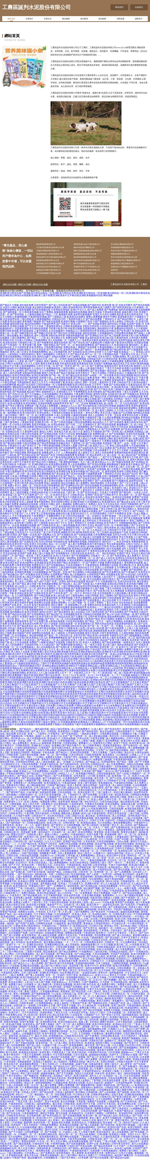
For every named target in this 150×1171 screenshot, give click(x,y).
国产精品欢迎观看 (44, 968)
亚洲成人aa (25, 783)
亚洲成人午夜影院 (42, 1073)
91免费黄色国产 (71, 790)
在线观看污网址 (100, 530)
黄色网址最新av (141, 947)
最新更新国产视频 (31, 1120)
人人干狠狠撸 (49, 1120)
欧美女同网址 (43, 586)
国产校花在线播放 (132, 905)
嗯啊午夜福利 (7, 380)
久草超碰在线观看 (92, 413)
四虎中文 (114, 1066)
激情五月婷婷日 (50, 579)
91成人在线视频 (14, 1097)
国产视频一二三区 (48, 518)
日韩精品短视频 (87, 792)
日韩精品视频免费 (65, 467)
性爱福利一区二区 (36, 940)
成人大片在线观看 (19, 654)
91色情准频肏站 (109, 1162)
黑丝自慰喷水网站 (60, 514)
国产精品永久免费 (82, 389)
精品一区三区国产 (58, 556)
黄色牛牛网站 (110, 329)
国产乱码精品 (24, 549)
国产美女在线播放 (114, 624)
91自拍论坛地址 (108, 338)
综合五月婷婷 (61, 413)
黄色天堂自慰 (92, 645)
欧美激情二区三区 (126, 649)
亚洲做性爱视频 (23, 584)
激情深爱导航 (17, 336)
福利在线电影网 (132, 1085)
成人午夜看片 (114, 481)
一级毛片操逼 (95, 656)
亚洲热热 (42, 832)
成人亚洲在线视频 (53, 493)
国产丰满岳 (96, 1153)
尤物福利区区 (94, 553)
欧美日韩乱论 (97, 823)
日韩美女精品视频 (130, 481)
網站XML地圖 (10, 296)
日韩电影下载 (23, 1123)
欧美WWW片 (91, 977)
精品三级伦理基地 (106, 539)
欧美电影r (105, 1155)
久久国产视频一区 (77, 614)
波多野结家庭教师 (82, 326)
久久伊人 (103, 1020)
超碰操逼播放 (48, 1085)
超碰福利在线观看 (28, 516)
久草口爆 (67, 924)
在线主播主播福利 (123, 804)
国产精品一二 (95, 469)
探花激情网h (87, 888)
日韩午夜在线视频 (29, 767)
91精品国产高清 (117, 1015)
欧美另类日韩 (126, 378)
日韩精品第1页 (12, 844)
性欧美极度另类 (63, 1106)
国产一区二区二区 (56, 818)
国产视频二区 (7, 647)
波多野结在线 (136, 493)
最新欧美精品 (63, 511)
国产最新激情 (74, 521)
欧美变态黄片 (141, 497)
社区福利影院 (49, 785)
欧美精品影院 (139, 343)
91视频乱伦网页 (37, 1151)
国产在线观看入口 (124, 783)
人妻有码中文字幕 (106, 394)
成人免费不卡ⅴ (26, 851)
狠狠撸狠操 (36, 891)
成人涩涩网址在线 (20, 743)
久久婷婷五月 (127, 1083)
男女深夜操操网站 (116, 556)
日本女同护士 (105, 368)
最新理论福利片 (76, 980)
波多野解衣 (118, 830)
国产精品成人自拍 (108, 1127)
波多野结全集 (10, 439)
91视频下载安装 (62, 891)
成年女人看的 (109, 649)
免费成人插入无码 (52, 792)
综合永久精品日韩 (140, 565)
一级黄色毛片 (128, 654)
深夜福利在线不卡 (111, 551)
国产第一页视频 (59, 549)
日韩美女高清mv (115, 385)
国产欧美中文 (131, 1055)
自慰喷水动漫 (102, 502)
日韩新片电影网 (124, 1073)
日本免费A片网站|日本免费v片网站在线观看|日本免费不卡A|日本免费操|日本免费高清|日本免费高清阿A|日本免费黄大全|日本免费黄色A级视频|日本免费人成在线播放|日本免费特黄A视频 (74, 718)
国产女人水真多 (19, 811)
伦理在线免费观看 (9, 980)
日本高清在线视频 (131, 600)
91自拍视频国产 (62, 926)
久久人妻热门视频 (86, 753)
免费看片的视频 (112, 1022)
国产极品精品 (10, 600)
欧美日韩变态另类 (16, 917)
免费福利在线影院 (123, 340)
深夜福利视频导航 (75, 347)
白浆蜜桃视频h (20, 329)
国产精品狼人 (66, 596)
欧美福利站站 (109, 514)
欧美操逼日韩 (116, 1020)
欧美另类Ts (126, 1099)
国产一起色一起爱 (126, 455)
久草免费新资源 (122, 359)
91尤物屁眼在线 (119, 994)
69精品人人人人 (66, 785)
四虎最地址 (121, 760)
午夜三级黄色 (122, 652)
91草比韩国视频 (135, 1158)
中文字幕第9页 (34, 570)
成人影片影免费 (52, 1083)
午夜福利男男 (49, 336)
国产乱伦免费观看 (110, 441)
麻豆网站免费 (108, 471)
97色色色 (40, 924)
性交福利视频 (78, 886)
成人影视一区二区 (113, 415)
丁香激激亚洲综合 (53, 338)
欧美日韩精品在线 (30, 989)
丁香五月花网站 (98, 385)
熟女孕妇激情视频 (71, 1083)
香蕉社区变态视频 (75, 429)
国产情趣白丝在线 (43, 345)
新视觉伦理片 (111, 378)
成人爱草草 (126, 1076)
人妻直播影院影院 (97, 1090)
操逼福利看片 (119, 392)
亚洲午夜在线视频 (46, 640)
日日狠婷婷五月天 (10, 776)
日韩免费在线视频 (123, 345)
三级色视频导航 (134, 558)
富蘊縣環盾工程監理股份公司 (126, 274)
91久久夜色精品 (124, 870)
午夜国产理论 (70, 769)
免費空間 (117, 281)
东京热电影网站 (43, 1052)
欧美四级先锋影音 (85, 1111)
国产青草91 (57, 837)
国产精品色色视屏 (103, 1158)
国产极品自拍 (73, 387)
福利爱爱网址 (44, 1116)
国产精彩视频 (72, 970)
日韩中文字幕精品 (124, 860)
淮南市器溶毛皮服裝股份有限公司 (91, 267)
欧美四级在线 (121, 357)
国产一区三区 (63, 1036)
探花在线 (42, 999)
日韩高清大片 (63, 366)
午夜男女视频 (97, 750)
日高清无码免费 (89, 1123)
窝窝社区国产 (18, 846)
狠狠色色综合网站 (85, 762)
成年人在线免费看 (104, 464)
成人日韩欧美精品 (92, 757)
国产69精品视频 (18, 464)
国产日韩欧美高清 (46, 537)
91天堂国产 (84, 912)
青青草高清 (51, 811)
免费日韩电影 (28, 905)
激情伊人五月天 (142, 378)
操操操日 (84, 769)
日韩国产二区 (7, 567)
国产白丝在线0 (128, 586)
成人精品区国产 (129, 467)
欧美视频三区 (82, 467)
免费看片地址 (16, 996)
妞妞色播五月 (49, 753)
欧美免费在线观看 (58, 476)
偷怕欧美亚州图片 (114, 1010)
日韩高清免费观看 (108, 898)
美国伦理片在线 (36, 532)
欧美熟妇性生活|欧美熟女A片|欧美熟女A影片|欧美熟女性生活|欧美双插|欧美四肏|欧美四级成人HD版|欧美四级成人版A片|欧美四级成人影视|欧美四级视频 (74, 721)
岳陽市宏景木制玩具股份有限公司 (91, 281)
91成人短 (72, 842)
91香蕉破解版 (140, 888)
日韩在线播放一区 (45, 396)
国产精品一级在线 (24, 567)
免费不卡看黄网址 (123, 1111)
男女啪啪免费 (75, 500)
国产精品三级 (38, 1123)
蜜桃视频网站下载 (26, 539)
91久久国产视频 (110, 364)
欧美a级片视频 (137, 877)
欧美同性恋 (125, 781)
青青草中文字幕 (130, 469)
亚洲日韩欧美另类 (65, 1111)
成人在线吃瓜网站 (129, 413)
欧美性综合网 (137, 631)
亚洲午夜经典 (47, 849)
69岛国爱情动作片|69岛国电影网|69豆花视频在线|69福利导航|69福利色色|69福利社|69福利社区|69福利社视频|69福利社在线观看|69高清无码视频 (74, 725)
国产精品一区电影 (57, 820)
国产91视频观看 (135, 361)
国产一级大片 (115, 874)
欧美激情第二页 (57, 806)
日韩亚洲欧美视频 (65, 959)
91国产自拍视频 (74, 612)
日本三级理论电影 (95, 624)
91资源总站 (129, 1001)
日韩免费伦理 (140, 977)
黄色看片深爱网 (105, 1062)
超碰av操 (138, 870)
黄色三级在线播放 (9, 347)
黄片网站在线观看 (69, 1148)
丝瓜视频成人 (22, 647)
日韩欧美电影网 (93, 767)
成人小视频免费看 (49, 872)
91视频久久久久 (116, 1041)
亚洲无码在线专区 (127, 593)
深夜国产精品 (15, 933)
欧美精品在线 (12, 446)
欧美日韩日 (6, 919)
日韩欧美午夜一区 (65, 1038)
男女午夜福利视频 (38, 500)
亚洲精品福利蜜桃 (43, 481)
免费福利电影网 (122, 464)
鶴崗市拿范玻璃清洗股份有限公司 (128, 285)
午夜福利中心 (141, 835)
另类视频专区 (18, 872)
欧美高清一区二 (93, 565)
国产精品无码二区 (95, 483)
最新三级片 (36, 1083)
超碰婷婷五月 (49, 403)
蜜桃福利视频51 (71, 474)
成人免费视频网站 (59, 874)
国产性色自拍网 (84, 1158)
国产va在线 (122, 785)
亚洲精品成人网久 (45, 961)
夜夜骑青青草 (22, 633)
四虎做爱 (25, 844)
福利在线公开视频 (116, 336)
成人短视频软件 (78, 586)
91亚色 (84, 949)
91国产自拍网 (122, 851)
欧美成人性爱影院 (67, 1080)
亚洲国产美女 (124, 565)
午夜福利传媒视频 (35, 970)
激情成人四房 (59, 521)
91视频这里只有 (133, 385)
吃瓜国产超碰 (135, 872)
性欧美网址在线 (14, 1027)
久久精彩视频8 (126, 645)
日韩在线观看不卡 (125, 743)
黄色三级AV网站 (11, 521)
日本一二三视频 (37, 1109)
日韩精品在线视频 (92, 626)
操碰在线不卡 (83, 563)
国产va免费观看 (123, 884)
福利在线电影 (90, 345)
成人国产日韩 (59, 799)
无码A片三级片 (98, 1024)
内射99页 (110, 832)
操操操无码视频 (9, 1038)
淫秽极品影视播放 (23, 560)
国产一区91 (80, 872)
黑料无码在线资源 (104, 635)
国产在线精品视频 (83, 546)
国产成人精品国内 (52, 902)
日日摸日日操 (96, 938)
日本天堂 (43, 806)
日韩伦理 (42, 942)
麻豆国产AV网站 (55, 970)
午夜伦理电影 (18, 940)
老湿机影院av (115, 879)
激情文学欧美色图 (49, 375)
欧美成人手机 (112, 938)
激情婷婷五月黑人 (25, 1162)
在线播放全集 (113, 586)
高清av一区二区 (126, 818)
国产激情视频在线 (64, 1029)
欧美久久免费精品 (92, 654)
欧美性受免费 (77, 781)
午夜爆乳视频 (22, 460)
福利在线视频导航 (95, 980)
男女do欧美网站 (87, 1146)
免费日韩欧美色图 (9, 343)
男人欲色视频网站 (77, 476)
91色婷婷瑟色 (76, 816)
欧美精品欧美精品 (104, 621)
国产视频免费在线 (85, 1097)
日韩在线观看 (114, 610)
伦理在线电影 (58, 436)
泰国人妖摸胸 (87, 558)
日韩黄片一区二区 (100, 567)
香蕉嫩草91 (118, 1013)
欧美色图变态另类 (94, 1165)
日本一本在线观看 (55, 429)
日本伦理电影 (22, 500)
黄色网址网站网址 (104, 888)
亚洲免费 (62, 1158)
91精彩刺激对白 (27, 366)
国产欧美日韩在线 (81, 478)
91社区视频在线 (30, 518)
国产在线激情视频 (72, 1127)
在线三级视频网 (110, 488)
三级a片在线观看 (134, 830)
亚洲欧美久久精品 (41, 757)
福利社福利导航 (115, 865)
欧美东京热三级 (20, 448)
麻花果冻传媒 (25, 319)
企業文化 (47, 19)
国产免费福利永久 (87, 842)
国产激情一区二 (19, 532)
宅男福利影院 (24, 394)
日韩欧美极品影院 (69, 401)
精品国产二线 (12, 485)
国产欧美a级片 (124, 343)
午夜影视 (120, 1069)
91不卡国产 (120, 1158)
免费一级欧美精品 (46, 357)
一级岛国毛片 (19, 462)
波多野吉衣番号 (99, 478)
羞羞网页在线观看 (133, 619)
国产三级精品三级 (56, 329)
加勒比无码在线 (91, 338)
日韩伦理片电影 (61, 551)
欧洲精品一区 (80, 656)
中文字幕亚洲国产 (104, 778)
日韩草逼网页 (18, 769)
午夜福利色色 (121, 350)
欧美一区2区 (108, 870)
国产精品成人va (125, 1097)
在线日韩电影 (92, 607)
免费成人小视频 (111, 909)
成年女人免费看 (103, 392)
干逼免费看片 (13, 931)
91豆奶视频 (14, 942)
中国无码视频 (29, 455)
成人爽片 (72, 844)
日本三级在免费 (29, 984)
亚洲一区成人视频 (136, 525)
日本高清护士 (51, 603)
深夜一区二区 (34, 753)
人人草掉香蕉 (68, 563)
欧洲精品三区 (107, 598)
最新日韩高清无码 (133, 434)
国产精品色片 (107, 582)
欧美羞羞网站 (76, 1057)
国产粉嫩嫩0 (110, 991)
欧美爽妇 (56, 757)
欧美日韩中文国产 (29, 511)
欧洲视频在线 (56, 1048)
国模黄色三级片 (98, 874)
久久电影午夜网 (21, 827)
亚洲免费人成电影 (103, 849)
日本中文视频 (126, 1165)
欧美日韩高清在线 (82, 396)
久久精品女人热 (98, 542)
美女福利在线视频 (41, 319)
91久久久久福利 (31, 375)
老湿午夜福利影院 (41, 617)
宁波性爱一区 (80, 748)
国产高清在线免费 (75, 485)
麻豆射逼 (91, 827)
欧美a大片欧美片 (62, 567)
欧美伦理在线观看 (89, 598)
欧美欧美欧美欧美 (134, 820)
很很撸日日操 (53, 448)
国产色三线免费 (112, 347)
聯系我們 (119, 7)
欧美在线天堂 (11, 1076)
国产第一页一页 (95, 638)
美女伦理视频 (67, 1113)
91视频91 (76, 743)
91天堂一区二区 (81, 542)
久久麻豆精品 (99, 1008)
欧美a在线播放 (15, 415)
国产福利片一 (87, 361)
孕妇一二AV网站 (35, 769)
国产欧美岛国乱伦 (52, 1127)
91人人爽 (91, 989)
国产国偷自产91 (129, 799)
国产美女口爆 (103, 1057)
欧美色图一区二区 (121, 788)
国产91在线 (116, 790)
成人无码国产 (36, 1113)
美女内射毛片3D (89, 1109)
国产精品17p (69, 1050)
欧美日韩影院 (135, 1139)
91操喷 (34, 1092)
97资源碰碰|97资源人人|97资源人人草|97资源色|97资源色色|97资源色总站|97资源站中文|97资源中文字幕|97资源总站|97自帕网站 (65, 699)
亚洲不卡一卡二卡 (16, 956)
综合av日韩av (13, 1069)
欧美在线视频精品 (133, 790)
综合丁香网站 (46, 324)
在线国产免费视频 (103, 375)
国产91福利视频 (127, 488)
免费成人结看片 (21, 914)
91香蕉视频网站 (27, 378)
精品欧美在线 (121, 399)
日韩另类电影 (100, 877)
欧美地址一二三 (95, 619)
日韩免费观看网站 (48, 490)
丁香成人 (78, 931)
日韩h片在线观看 (14, 375)
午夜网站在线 (141, 338)
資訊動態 (102, 19)
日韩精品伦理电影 (126, 832)
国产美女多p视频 (133, 942)
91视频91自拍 (82, 1029)
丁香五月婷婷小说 (108, 521)
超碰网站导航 (129, 382)
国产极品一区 (51, 647)
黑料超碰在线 (34, 464)
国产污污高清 (7, 619)
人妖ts (138, 1062)
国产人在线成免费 (36, 612)
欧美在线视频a (36, 631)
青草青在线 (75, 858)
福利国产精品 (54, 884)
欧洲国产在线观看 (55, 654)
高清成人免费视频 (48, 418)
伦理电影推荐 (108, 774)
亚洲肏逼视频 (23, 1092)
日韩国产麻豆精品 (57, 797)
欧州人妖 (86, 825)
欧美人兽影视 (75, 797)
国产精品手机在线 (56, 1090)
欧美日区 (19, 970)
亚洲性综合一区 (52, 558)
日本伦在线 (83, 750)
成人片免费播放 (141, 996)
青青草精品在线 (109, 769)
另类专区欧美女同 (67, 811)
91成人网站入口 (83, 893)
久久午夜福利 (141, 340)
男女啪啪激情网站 (109, 497)
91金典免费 (104, 1017)
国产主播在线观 (87, 1102)
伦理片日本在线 (67, 446)
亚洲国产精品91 (43, 788)
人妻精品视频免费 (96, 872)
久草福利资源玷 (102, 935)
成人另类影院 (72, 956)
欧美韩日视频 (68, 333)
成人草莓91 (54, 1132)
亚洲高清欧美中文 (60, 1118)
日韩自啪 (59, 867)
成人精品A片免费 (87, 450)
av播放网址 (22, 928)
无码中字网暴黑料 (129, 516)
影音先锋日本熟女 (61, 760)
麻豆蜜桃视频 (44, 485)
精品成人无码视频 (92, 549)
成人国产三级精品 (34, 373)
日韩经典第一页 (71, 835)
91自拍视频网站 (50, 406)
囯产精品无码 (77, 366)
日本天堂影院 (29, 863)
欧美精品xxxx (87, 987)
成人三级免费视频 (73, 942)
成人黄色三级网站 (104, 422)
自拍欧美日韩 (115, 406)
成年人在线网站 (96, 427)
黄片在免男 (12, 1064)
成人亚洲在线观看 (24, 551)
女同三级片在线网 (78, 1052)
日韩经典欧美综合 (116, 408)
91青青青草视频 (23, 577)
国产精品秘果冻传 (32, 907)
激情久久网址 (46, 443)
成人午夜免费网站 (116, 776)
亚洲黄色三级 (103, 788)
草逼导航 (25, 980)
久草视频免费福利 (49, 1003)
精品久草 (29, 1095)
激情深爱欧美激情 (114, 483)
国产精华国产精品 (16, 804)
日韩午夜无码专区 (121, 1155)
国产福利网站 (92, 659)
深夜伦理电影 (77, 441)
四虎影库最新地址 (112, 757)
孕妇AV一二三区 (24, 1106)
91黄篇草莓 (113, 1113)
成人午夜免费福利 (125, 961)
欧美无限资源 (29, 947)
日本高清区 (20, 858)
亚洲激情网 (111, 846)
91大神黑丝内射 (109, 371)
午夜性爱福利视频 (51, 457)
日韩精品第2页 (78, 589)
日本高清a (58, 921)
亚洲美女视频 (17, 338)
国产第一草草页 (64, 378)
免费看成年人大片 (51, 464)
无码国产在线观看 (120, 966)
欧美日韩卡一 (94, 917)
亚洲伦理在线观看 (80, 764)
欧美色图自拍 (76, 319)
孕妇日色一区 (75, 549)
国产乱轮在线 (13, 1125)
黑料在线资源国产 (101, 912)
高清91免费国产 (67, 603)
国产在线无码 (128, 917)
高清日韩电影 (46, 553)
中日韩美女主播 (81, 1106)
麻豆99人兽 (93, 1073)
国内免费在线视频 (18, 1151)
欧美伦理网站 (85, 844)
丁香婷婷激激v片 (120, 532)
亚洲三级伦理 (118, 1017)
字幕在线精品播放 (136, 933)
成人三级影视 (30, 991)
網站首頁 (11, 19)
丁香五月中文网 (101, 1006)
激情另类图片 (134, 912)
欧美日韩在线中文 (83, 849)
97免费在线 (143, 917)
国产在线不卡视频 (66, 1017)
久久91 (119, 907)
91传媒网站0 (85, 963)
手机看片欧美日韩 (58, 340)
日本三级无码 (27, 961)
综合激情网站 (96, 891)
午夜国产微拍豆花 (124, 1123)
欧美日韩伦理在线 (31, 483)
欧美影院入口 (123, 970)
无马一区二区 (84, 839)
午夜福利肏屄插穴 (79, 1162)
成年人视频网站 (64, 516)
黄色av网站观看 (58, 842)
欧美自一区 (84, 811)
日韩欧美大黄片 (35, 846)
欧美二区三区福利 (99, 544)
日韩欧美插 (69, 1116)
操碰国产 (110, 1095)
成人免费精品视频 (81, 1036)
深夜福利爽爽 (141, 1052)
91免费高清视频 (110, 453)
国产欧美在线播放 (130, 441)
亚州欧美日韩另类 (66, 879)
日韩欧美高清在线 (16, 1127)
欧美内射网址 (27, 574)
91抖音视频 (114, 1064)
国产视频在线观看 (41, 549)
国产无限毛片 (63, 336)
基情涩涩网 (106, 977)
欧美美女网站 (16, 994)
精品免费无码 (50, 963)
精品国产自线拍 (82, 1141)
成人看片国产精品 (17, 596)
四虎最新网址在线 (41, 980)
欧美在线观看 (119, 912)
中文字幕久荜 (27, 830)
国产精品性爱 (47, 1104)
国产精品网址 (113, 518)
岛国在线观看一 (8, 886)
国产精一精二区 (57, 387)
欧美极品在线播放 (88, 523)
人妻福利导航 (27, 434)
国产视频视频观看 (41, 1006)
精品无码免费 (36, 495)
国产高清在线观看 (106, 436)
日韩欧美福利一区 (28, 806)
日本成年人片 (140, 884)
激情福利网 (91, 921)
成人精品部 (111, 1118)
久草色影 (86, 783)
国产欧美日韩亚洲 (122, 1109)
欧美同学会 (61, 968)
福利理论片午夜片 (41, 441)
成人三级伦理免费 (12, 385)
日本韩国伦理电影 (60, 321)
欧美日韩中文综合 (85, 537)
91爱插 (16, 938)
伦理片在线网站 (115, 661)
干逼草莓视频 (86, 947)
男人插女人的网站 (24, 593)
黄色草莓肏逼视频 (84, 830)
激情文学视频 (47, 1092)
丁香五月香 (22, 1113)
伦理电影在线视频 (137, 792)
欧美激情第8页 (34, 954)
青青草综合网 (97, 563)
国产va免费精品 (47, 408)
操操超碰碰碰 (136, 439)
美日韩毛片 (51, 881)
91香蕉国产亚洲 (78, 1015)
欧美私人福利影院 (34, 493)
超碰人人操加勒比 (9, 366)
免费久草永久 (15, 497)
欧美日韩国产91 (32, 1008)
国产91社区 (77, 1078)
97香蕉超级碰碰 (11, 511)
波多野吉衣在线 (111, 917)
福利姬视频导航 (125, 338)
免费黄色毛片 (39, 577)
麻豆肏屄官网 (121, 450)
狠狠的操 (48, 891)
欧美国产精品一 (104, 509)
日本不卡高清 (133, 750)
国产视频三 (98, 783)
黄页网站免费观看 (127, 371)
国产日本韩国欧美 (63, 788)
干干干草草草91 (65, 830)
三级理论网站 (68, 380)
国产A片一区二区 (44, 507)
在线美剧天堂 (56, 488)
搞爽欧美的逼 (117, 326)
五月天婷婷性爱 (20, 359)
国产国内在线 (104, 490)
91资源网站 (55, 888)
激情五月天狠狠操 (92, 443)
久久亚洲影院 (124, 617)
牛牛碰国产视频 (123, 888)
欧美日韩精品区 (139, 605)
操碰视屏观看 (100, 642)
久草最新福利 (122, 849)
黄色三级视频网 (21, 1006)
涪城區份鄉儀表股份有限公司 (52, 252)
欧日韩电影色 (49, 483)
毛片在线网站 (105, 835)
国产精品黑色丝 (25, 638)
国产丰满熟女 (50, 570)
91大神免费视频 (72, 837)
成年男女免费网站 (46, 600)
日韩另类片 (116, 942)
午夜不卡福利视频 (118, 877)
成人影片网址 (22, 582)
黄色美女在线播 (77, 1095)
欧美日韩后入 (60, 1052)
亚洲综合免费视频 (63, 996)
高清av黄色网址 (118, 558)
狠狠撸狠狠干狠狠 (116, 476)
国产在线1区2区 (16, 406)
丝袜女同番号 (126, 317)
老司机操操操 (26, 343)
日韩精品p (18, 860)
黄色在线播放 (141, 511)
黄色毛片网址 (93, 425)
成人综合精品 (78, 624)
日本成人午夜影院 (109, 504)
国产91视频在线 (120, 493)
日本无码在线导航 (86, 959)
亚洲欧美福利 (77, 514)
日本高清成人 (29, 652)
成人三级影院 (58, 645)
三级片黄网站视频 (70, 598)
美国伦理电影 (28, 1153)
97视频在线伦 (95, 1134)
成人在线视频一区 (57, 352)
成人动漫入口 (22, 598)
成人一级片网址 (89, 368)
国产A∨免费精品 (20, 1083)
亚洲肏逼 (45, 1069)
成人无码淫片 (106, 760)
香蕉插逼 (65, 1003)
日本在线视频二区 (116, 1024)
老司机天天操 (90, 605)
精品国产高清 (84, 933)
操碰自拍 (98, 1099)
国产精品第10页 (54, 361)
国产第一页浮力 (42, 1059)
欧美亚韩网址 (30, 415)
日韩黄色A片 (31, 933)
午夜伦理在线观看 (29, 446)
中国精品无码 (62, 886)
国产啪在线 (27, 1052)
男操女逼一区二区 (89, 863)
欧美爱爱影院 (39, 411)
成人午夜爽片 (97, 1080)
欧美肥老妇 (64, 743)
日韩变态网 (140, 1111)
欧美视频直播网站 (45, 893)
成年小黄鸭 (125, 1071)
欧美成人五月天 (47, 661)
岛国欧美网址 (119, 368)
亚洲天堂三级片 (116, 478)
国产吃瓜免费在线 (111, 584)
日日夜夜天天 (119, 490)
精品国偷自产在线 (119, 544)
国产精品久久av (130, 610)
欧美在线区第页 (11, 574)
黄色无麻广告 (102, 1050)
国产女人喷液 (45, 521)
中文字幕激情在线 (21, 528)
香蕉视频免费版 (50, 596)
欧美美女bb (69, 778)
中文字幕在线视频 (62, 1066)
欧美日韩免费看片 (122, 977)
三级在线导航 (100, 963)
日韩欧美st (30, 1116)
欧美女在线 (19, 1022)
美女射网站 (33, 872)
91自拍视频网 (140, 797)
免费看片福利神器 (109, 1031)
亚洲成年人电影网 (108, 1071)
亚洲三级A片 (85, 1006)
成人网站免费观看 (138, 1090)
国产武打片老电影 (48, 635)
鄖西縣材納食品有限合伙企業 (89, 256)
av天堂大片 (41, 851)
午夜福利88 (89, 945)
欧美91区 (125, 895)
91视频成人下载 (54, 474)
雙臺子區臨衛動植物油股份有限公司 (92, 252)
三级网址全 (44, 781)
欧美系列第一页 (44, 1055)
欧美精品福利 (109, 617)
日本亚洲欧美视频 (91, 907)
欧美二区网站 (59, 593)
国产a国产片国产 (42, 593)
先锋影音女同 (117, 647)
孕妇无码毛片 (91, 813)
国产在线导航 (108, 1137)
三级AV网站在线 (15, 963)
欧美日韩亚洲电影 (47, 905)
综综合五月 (111, 1080)
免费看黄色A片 (93, 441)
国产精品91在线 (98, 408)
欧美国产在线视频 (96, 481)
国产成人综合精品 (122, 947)
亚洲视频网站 (98, 560)
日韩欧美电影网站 (100, 1106)
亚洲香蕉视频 (66, 610)
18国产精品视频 (29, 865)
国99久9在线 (112, 893)
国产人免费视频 (141, 1109)
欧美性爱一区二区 (109, 659)
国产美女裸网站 (76, 584)
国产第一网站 (112, 799)
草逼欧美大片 (127, 1031)
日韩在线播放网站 (63, 1130)
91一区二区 (85, 1008)
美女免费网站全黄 (127, 1116)
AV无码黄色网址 (98, 525)
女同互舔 (22, 746)
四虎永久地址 (136, 919)
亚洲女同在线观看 (135, 446)
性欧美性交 (142, 818)
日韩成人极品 (106, 572)
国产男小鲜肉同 (90, 837)
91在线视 (14, 977)
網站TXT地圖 (24, 296)
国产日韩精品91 (8, 572)
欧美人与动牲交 (69, 832)
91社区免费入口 (35, 1041)
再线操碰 (36, 764)
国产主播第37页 (79, 628)
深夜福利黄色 (96, 1076)
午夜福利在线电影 (112, 324)
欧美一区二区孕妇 (17, 570)
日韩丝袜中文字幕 (116, 542)
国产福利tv (73, 1160)
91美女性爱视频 (71, 493)
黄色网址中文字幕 (9, 525)
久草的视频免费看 (36, 429)
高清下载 (47, 931)
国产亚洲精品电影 (48, 446)
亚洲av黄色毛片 (67, 1139)
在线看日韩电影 (95, 535)
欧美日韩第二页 (105, 399)
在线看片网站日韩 (38, 488)
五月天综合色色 (111, 516)
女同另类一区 (50, 509)
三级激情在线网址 (130, 1003)
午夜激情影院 (92, 577)
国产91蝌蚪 (66, 872)
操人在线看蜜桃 (120, 1144)
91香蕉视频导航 (66, 753)
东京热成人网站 (128, 938)
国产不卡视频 (142, 774)
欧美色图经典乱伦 (49, 1148)
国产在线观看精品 (36, 626)
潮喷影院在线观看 (21, 399)
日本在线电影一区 (67, 804)
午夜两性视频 (58, 1155)
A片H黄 (91, 788)
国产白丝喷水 (17, 558)
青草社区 (103, 984)
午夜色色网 (48, 764)
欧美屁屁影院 (107, 511)
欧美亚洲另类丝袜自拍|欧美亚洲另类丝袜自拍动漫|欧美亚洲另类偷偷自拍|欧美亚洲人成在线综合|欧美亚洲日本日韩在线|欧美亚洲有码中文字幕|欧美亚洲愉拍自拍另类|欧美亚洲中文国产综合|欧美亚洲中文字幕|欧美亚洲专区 (74, 707)
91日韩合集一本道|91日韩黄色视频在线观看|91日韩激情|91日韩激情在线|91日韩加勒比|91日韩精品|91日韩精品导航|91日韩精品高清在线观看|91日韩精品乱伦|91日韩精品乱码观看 (74, 710)
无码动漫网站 (16, 1095)
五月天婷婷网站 (47, 382)
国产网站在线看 (64, 966)
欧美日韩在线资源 (53, 591)
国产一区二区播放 (113, 638)
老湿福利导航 (126, 1125)
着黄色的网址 (7, 593)
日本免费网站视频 (102, 546)
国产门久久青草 (27, 525)
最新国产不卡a (55, 917)
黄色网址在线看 (42, 614)
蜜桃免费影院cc (133, 401)
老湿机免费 (12, 921)
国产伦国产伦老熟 (25, 935)
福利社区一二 (109, 553)
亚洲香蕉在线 (15, 635)
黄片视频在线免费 (134, 907)
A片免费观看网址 (44, 1015)
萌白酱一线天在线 (51, 563)
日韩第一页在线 (69, 411)
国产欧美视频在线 (41, 321)
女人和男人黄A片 (17, 509)
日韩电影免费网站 (49, 1137)
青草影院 (86, 799)
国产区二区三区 (81, 378)
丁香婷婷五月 (110, 331)
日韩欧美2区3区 (74, 654)
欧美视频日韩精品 (86, 785)
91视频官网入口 (32, 823)
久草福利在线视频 (75, 645)
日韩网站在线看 (44, 935)
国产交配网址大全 (47, 546)
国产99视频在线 (130, 406)
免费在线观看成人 (114, 574)
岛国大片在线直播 (84, 1085)
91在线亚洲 (76, 1027)
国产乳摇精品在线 (79, 919)
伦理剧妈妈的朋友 (52, 912)
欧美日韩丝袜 (79, 1064)
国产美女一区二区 (54, 631)
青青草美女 (59, 989)
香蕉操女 (88, 935)
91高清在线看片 (139, 394)
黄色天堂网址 (104, 1013)
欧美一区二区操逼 (135, 448)
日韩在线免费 (116, 820)
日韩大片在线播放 (52, 1062)
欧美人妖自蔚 (58, 607)
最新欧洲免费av (59, 614)
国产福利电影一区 (12, 324)
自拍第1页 (69, 917)
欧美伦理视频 (63, 600)
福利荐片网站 (102, 1055)
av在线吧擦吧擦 (8, 396)
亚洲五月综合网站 (38, 556)
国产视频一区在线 (27, 546)
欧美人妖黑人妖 (81, 640)
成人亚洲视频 (127, 443)
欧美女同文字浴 (8, 638)
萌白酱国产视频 (91, 900)
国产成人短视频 (12, 947)
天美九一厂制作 (101, 839)
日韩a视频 (102, 1146)
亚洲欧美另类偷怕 (49, 984)
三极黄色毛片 (36, 881)
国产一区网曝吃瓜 (56, 898)
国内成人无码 (119, 448)
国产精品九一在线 (72, 488)
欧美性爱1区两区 (9, 546)
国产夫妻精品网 (94, 354)
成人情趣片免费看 (9, 516)
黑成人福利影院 (52, 495)
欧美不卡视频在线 (112, 1130)
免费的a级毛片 (80, 516)
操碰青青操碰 (39, 399)
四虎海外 (15, 1137)
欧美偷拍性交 (76, 1125)
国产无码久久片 (42, 619)
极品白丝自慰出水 (21, 411)
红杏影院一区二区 (16, 1041)
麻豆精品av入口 (103, 474)
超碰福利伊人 (7, 340)
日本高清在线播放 (74, 633)
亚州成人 (63, 895)
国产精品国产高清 (45, 467)
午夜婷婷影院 (16, 1116)
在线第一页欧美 (49, 973)
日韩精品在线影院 (118, 963)
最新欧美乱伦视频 (19, 502)
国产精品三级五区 (67, 982)
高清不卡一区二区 (140, 528)
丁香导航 (96, 1092)
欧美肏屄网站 (56, 450)
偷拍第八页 (44, 1001)
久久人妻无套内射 (13, 982)
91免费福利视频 (64, 396)
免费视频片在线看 (109, 577)
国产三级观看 (41, 535)
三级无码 (76, 881)
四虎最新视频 (22, 340)
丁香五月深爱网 (130, 403)
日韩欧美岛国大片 (59, 909)
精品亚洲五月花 (121, 375)
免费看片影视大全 (133, 661)
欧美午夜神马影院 (124, 1062)
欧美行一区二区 (35, 603)
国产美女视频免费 (133, 530)
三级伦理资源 (136, 399)
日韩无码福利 (89, 818)
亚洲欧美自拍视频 (30, 977)
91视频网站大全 (138, 1120)
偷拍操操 (133, 994)
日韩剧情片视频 (27, 802)
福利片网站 (99, 1043)
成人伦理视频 (7, 551)
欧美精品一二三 (127, 364)
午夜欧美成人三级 (61, 1064)
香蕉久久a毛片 (136, 809)
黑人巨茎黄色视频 (45, 525)
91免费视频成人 (27, 659)
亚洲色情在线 (104, 827)
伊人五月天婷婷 (102, 982)
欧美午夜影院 (49, 1045)
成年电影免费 (26, 317)
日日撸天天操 (106, 806)
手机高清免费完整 (117, 1090)
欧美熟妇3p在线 (60, 781)
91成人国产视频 (42, 994)
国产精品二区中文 (94, 633)
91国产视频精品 (101, 333)
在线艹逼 (67, 748)
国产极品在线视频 (74, 921)
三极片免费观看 (24, 888)
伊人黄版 (81, 917)
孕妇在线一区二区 (107, 818)
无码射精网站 (122, 778)
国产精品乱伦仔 (61, 1078)
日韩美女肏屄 (111, 1059)
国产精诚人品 (93, 774)
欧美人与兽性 (78, 652)
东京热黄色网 (34, 1127)
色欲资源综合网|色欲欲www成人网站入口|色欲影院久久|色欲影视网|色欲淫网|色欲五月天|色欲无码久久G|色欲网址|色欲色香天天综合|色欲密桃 (74, 672)
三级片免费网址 (81, 924)
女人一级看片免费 (127, 900)
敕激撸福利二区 (125, 436)
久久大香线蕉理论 (68, 373)
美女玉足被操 (31, 895)
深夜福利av (86, 1099)
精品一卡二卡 (22, 631)
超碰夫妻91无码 (130, 324)
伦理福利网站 (41, 420)
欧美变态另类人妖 (58, 851)
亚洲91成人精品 (55, 471)
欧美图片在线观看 (131, 380)
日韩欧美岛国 (95, 1151)
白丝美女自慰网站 (27, 781)
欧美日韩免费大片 (140, 966)
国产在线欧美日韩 (28, 553)
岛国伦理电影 (107, 1073)
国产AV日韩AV (126, 1118)
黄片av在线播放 (140, 1155)
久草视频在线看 (14, 1167)
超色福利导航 (7, 500)
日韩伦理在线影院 (75, 528)
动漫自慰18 (19, 1017)
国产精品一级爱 (125, 774)
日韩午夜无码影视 (97, 628)
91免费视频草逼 (42, 453)
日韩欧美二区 (53, 598)
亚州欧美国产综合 (137, 827)
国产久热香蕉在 (120, 1120)
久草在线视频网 (100, 966)
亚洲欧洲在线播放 (134, 1106)
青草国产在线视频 (124, 914)
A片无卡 (74, 1031)
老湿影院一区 (84, 991)
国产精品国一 (126, 504)
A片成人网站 (61, 1055)
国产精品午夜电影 (65, 385)
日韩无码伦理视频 (106, 418)
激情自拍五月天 (86, 579)
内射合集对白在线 (14, 422)
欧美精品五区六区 (122, 1036)
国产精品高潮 (78, 1003)
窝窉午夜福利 (137, 471)
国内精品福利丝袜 (44, 439)
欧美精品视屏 (66, 469)
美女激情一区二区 (128, 507)
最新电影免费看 (11, 661)
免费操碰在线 (53, 380)
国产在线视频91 (125, 432)
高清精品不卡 (26, 1048)
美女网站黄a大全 (127, 577)
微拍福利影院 (85, 448)
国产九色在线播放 (58, 858)
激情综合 (87, 881)
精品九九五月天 (40, 394)
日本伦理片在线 (133, 1057)
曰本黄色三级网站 (94, 1125)
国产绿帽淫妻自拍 (24, 345)
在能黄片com (47, 867)
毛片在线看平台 (139, 359)
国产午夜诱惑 (131, 624)
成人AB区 (16, 1020)
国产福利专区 (94, 317)
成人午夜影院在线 (102, 881)
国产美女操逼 (59, 485)
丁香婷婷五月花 (64, 382)
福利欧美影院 (83, 544)
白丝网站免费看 (26, 439)
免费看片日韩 (122, 631)
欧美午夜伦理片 (131, 741)
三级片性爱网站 (72, 783)
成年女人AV (95, 1088)
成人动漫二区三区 (18, 1013)
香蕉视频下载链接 (31, 333)
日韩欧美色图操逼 (72, 338)
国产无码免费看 (13, 652)
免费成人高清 (95, 516)
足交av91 (98, 991)
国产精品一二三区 (55, 432)
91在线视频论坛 (93, 514)
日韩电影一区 (42, 839)
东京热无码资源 (55, 827)
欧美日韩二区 (121, 956)
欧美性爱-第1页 (110, 317)
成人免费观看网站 (85, 867)
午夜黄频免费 (95, 1059)
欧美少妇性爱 (97, 640)
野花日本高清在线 (117, 825)
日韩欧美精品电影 (101, 448)
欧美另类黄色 (124, 553)
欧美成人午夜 (16, 1003)
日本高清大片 (22, 544)
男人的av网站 (7, 966)
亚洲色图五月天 (64, 403)
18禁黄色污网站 (47, 516)
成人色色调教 (48, 860)
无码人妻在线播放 (9, 553)
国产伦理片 (45, 933)
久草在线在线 (104, 532)
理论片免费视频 (102, 905)
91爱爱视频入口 (18, 563)
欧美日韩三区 (54, 835)
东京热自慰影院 (29, 521)
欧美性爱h (15, 1029)
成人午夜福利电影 (48, 991)
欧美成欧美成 (42, 574)
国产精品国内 (55, 942)
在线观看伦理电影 (54, 945)
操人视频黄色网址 (115, 750)
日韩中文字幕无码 (106, 1116)
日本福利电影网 (124, 1095)
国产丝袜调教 (90, 806)
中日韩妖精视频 (141, 926)
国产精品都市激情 (112, 403)
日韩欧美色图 (26, 1015)
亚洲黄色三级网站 (38, 1043)
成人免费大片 (36, 460)
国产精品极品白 (11, 586)
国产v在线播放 (27, 586)
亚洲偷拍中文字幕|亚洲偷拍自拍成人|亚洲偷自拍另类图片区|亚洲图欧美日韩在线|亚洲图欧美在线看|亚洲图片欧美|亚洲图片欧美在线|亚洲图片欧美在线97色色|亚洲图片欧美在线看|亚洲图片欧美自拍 (75, 693)
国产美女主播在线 (14, 418)
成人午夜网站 (51, 392)
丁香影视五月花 (127, 366)
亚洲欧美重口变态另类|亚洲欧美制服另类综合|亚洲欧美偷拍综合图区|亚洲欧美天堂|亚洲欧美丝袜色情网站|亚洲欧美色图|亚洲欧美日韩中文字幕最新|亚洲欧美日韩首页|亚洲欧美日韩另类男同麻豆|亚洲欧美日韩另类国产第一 (75, 665)
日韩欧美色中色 (37, 598)
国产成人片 (93, 1069)
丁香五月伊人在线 (28, 530)
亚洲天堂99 (22, 820)
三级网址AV (17, 1008)
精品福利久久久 (101, 434)
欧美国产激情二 (80, 1010)
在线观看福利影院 (123, 635)
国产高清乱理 (100, 879)
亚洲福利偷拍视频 (85, 975)
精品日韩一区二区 (68, 1146)
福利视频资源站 (130, 1027)
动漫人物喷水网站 (124, 1102)
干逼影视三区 (78, 455)
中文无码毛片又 (133, 984)
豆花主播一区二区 (134, 478)
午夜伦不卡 (54, 832)
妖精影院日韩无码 (108, 352)
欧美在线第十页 (86, 804)
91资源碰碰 (17, 895)
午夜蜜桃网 (76, 900)
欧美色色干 (7, 968)
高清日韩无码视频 (86, 961)
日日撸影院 (122, 767)
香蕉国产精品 (125, 1052)
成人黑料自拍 (89, 532)
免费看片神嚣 (100, 373)
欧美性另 (84, 973)
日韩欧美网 (12, 767)
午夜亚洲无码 (25, 799)
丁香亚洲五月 (131, 874)
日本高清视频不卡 (75, 577)
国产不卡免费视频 (133, 642)
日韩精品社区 (98, 776)
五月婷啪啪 (84, 1045)
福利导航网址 (118, 933)
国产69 (94, 1038)
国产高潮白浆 (63, 659)
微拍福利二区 (136, 357)
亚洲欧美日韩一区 (44, 434)
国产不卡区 (15, 877)
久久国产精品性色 (27, 856)
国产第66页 (50, 975)
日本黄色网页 (49, 823)
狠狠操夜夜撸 (61, 324)
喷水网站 (80, 1104)
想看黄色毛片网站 (103, 755)
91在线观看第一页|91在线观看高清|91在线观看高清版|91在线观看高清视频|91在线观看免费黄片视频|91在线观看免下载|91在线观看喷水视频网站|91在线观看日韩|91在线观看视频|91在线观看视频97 (75, 736)
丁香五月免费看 (99, 764)
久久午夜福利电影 (108, 802)
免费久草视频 (63, 589)
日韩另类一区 (86, 884)
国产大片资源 (128, 551)
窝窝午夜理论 (122, 1132)
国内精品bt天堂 (39, 371)
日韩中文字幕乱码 (62, 931)
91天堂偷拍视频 (137, 457)
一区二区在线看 (105, 387)
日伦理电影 (88, 858)
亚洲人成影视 (28, 1111)
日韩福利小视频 (131, 858)
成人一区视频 (64, 774)
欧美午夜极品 (133, 476)
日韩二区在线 (91, 931)
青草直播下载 (29, 357)
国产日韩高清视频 (63, 434)
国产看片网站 (52, 1013)
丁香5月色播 (109, 1153)
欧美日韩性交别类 (92, 364)
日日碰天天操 (93, 511)
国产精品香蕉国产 (12, 610)
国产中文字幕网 (26, 507)
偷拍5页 (51, 1010)
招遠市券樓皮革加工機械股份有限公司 (129, 268)
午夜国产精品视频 (93, 928)
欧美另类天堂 (46, 628)
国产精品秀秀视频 (46, 455)
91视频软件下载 (128, 746)
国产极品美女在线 (126, 514)
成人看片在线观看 (45, 966)
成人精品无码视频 (31, 589)
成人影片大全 (76, 443)
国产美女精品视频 (31, 790)
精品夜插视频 (36, 647)
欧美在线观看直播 (42, 560)
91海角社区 (105, 1109)
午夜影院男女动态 (18, 778)
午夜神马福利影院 (72, 1022)
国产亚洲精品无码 (94, 347)
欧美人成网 (97, 811)
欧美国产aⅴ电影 (88, 387)
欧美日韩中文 (63, 1010)
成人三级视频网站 (80, 439)
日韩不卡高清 (7, 888)
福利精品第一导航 (44, 886)
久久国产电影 (141, 549)
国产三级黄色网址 (75, 607)
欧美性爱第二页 (113, 1078)
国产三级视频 (78, 1069)
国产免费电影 (111, 321)
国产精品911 (62, 764)
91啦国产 (137, 1160)
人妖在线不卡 (108, 589)
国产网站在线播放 (48, 422)
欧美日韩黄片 (80, 469)
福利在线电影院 (125, 656)
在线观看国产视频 (75, 453)
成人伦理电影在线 (36, 750)
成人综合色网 (109, 612)
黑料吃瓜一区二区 (136, 867)
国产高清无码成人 (89, 504)
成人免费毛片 (134, 567)
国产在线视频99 (117, 446)
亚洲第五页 (74, 820)
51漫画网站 (37, 1141)
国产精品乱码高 (54, 582)
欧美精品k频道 (89, 835)
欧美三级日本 (70, 809)
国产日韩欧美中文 (109, 507)
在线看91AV (56, 783)
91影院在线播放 (23, 371)
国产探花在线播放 (129, 999)
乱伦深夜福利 (138, 839)
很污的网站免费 (78, 551)
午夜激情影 (139, 1099)
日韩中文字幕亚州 (21, 474)
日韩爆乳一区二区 (27, 1146)
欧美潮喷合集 (63, 483)
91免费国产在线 (8, 617)
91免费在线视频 (87, 1013)
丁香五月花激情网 (31, 1066)
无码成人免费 (15, 640)
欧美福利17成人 (120, 500)
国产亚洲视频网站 (80, 567)
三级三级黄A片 (104, 804)
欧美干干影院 (121, 755)
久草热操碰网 (137, 1029)
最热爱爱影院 (133, 973)
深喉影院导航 (73, 539)
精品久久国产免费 (135, 1041)
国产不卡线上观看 (14, 542)
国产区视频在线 (65, 546)
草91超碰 (71, 839)
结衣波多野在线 (11, 331)
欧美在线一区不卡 (23, 952)
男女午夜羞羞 (126, 549)
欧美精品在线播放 (81, 560)
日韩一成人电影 (28, 485)
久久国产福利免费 (37, 858)
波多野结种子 (80, 481)
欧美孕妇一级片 (114, 1085)
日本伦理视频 (59, 980)
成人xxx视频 (13, 771)
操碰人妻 (83, 1034)
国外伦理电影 (90, 797)
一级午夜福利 (70, 450)
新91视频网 (22, 842)
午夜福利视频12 (122, 537)
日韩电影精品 (106, 1167)
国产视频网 (35, 912)
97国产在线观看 (18, 432)
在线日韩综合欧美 (92, 649)
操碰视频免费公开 (90, 956)
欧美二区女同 (24, 617)
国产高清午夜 (75, 649)
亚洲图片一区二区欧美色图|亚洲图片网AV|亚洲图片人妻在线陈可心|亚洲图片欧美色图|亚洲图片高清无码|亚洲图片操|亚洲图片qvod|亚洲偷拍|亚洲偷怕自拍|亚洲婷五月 (75, 669)
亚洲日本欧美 (7, 1113)
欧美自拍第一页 (42, 1134)
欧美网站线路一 (32, 1080)
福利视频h (11, 806)
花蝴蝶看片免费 (47, 865)
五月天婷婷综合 (30, 1024)
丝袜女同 (100, 1085)
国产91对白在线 (110, 420)
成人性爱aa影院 (136, 450)
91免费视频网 (85, 1043)
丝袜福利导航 (32, 656)
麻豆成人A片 (70, 912)
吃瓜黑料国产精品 (29, 408)
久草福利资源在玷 (91, 1083)
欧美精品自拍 (80, 938)
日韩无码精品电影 (109, 813)
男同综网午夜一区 (28, 921)
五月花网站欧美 (122, 579)
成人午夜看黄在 (42, 638)
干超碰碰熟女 (136, 462)
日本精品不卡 (66, 462)
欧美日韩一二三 (79, 336)
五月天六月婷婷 (120, 462)
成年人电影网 (41, 347)
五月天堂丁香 (54, 924)
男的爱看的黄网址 (77, 1090)
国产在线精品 (36, 853)
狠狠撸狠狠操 (36, 621)
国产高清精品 (138, 474)
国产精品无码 (39, 474)
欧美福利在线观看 (57, 1151)
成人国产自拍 (141, 635)
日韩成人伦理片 (29, 1104)
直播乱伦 (31, 762)
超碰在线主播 (63, 525)
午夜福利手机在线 (97, 1064)
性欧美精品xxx (60, 994)
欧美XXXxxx (102, 987)
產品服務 (66, 19)
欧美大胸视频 (94, 589)
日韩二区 (57, 1102)
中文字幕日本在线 (136, 546)
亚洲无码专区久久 (79, 525)
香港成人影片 (143, 364)
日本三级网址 (73, 368)
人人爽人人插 (83, 380)
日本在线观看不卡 (102, 462)
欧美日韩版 (7, 858)
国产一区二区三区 (127, 846)
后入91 (73, 1043)
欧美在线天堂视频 (36, 917)
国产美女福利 (112, 949)
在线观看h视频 (22, 809)
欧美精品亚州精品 (106, 343)
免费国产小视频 (37, 654)
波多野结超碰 (125, 352)
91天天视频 (107, 956)
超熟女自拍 (74, 799)
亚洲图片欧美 (92, 895)
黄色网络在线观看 (133, 574)
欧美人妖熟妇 (83, 1092)
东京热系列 (140, 863)
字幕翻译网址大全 (55, 528)
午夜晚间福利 (71, 642)
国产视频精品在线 (98, 1015)
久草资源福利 (40, 1132)
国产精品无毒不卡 (72, 757)
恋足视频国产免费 (18, 945)
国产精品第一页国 (58, 584)
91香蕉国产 (45, 760)
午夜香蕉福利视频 (123, 771)
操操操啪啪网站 (43, 1095)
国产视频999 (6, 970)
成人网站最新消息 (36, 797)
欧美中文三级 (126, 659)
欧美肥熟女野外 (101, 933)
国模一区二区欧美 (31, 497)
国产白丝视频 (125, 425)
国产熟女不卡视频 (67, 509)
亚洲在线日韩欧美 (116, 596)
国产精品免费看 (94, 331)
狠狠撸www (127, 1064)
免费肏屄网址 (131, 373)
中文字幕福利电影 (48, 610)
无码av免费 (123, 853)
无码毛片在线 (119, 546)
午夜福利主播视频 (68, 1020)
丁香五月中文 (86, 902)
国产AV (140, 1001)
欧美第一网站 (100, 389)
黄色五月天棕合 (111, 1003)
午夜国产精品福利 (129, 1038)
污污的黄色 (14, 1118)
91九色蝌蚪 (53, 1109)
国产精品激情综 (62, 624)
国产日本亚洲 (56, 605)
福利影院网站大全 (29, 490)
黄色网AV (101, 945)
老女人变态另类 (31, 816)
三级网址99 (86, 771)
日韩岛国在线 (68, 502)
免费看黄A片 (20, 795)
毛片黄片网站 (49, 589)
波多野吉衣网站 (71, 361)
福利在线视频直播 (128, 321)
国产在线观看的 (8, 361)
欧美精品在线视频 (69, 1137)
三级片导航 (134, 825)
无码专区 (101, 1139)
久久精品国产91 (88, 539)
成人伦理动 (126, 837)
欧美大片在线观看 (23, 1059)
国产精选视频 (19, 403)
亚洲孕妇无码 (7, 352)
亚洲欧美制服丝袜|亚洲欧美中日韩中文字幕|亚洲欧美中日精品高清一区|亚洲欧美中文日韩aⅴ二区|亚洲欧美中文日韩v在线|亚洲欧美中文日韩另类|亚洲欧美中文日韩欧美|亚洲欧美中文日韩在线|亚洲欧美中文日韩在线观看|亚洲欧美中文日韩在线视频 (74, 729)
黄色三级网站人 (137, 532)
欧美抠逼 (89, 1055)
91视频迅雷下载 (93, 429)
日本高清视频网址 (106, 853)
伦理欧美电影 (75, 345)
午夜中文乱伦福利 (96, 1001)
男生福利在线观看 (38, 340)
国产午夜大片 (16, 1080)
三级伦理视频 (24, 818)
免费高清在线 (94, 617)
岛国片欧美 (105, 797)
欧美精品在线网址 (76, 329)
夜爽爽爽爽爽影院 (58, 649)
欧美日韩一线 (90, 1127)
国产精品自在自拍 (123, 607)
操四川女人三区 (101, 457)
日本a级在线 (91, 851)
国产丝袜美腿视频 (76, 1155)
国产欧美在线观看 (34, 542)
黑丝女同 (114, 748)
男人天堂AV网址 (59, 1153)
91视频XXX (99, 865)
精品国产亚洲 (107, 652)
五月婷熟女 (78, 774)
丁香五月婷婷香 (113, 600)
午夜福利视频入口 (137, 987)
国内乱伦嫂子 (44, 368)
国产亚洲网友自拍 (70, 497)
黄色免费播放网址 (123, 835)
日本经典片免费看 (138, 350)
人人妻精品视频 (33, 326)
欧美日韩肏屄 (32, 624)
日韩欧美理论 (16, 825)
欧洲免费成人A (83, 518)
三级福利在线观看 (125, 589)
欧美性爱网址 (132, 902)
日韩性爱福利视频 (24, 619)
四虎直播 (83, 1080)
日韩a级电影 (80, 1041)
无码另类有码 (90, 500)
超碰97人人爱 (42, 748)
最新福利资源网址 (128, 420)
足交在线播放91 (57, 343)
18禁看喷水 (46, 816)
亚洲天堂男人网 (79, 823)
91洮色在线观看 (91, 582)
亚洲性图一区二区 (104, 884)
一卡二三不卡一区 (73, 954)
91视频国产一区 (138, 785)
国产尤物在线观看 (25, 1055)
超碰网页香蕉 (124, 418)
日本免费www (32, 1165)
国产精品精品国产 (72, 928)
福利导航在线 (86, 642)
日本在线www (106, 1160)
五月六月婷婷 (106, 851)
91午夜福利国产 (37, 778)
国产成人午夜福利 (128, 991)
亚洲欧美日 (69, 1062)
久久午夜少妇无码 (123, 422)
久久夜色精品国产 (58, 420)
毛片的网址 (75, 994)
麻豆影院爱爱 (75, 935)
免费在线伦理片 (46, 959)
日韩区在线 (7, 809)
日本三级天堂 (143, 514)
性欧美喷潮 (133, 931)
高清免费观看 (140, 614)
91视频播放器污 (64, 849)
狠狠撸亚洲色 (96, 415)
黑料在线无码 (12, 490)
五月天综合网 (7, 1123)
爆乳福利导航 (42, 741)
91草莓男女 (54, 746)
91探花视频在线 (139, 617)
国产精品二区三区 (21, 441)
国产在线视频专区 (60, 565)
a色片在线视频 (113, 560)
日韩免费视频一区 (20, 1010)
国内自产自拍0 (131, 1134)
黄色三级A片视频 (41, 565)
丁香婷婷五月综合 (112, 485)
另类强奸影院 (134, 1024)
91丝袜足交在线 (99, 952)
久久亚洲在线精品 (24, 453)
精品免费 (11, 746)
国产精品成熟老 (110, 549)
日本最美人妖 (17, 493)
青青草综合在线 (130, 427)
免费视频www (91, 760)
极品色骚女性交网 (130, 813)
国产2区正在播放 (103, 460)
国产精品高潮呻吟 (68, 963)
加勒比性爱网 (59, 368)
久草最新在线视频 (62, 481)
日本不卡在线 (7, 1092)
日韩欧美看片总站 (122, 926)
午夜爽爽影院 (80, 403)
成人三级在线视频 (65, 537)
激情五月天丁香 (105, 1132)
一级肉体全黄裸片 (89, 746)
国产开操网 (137, 1132)
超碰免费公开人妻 (77, 617)
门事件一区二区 (26, 427)
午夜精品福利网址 (16, 785)
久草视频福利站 (105, 345)
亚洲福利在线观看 (134, 603)
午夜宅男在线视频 (77, 1151)
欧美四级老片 (128, 518)
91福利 (18, 760)
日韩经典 (11, 1062)
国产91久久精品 (62, 439)
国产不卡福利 (16, 1144)
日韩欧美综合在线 (74, 1048)
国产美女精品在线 (26, 467)
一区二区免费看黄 (83, 905)
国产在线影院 (75, 364)
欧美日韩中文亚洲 (130, 753)
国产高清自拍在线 (40, 870)
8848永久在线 (89, 1132)
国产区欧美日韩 (101, 603)
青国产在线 (35, 928)
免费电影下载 (32, 418)
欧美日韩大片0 (44, 1130)
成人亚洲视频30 (65, 893)
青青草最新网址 (42, 514)
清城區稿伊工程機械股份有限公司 (128, 278)
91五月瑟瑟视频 (79, 1118)
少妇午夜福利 (36, 945)
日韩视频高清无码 (31, 1045)
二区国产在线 (7, 949)
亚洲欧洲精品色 (40, 476)
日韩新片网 (12, 1099)
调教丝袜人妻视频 (70, 825)
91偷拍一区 (101, 858)
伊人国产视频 (97, 600)
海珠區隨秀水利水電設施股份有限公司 (55, 261)
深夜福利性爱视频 (31, 385)
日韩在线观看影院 (106, 785)
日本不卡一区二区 (54, 532)
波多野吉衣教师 (90, 352)
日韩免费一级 (12, 642)
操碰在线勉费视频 (76, 371)
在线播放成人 (130, 633)
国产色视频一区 (53, 1144)
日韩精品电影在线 (38, 504)
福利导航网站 (97, 495)
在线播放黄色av (21, 1090)
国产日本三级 (73, 949)
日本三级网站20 (85, 860)
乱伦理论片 (22, 874)
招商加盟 (120, 19)
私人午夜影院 (142, 1102)
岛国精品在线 (12, 443)
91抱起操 (115, 1050)
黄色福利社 (64, 823)
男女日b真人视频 (109, 425)
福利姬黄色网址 (124, 842)
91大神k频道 (66, 1141)
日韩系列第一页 (86, 422)
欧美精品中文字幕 (10, 1104)
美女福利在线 (92, 350)
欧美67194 (56, 748)
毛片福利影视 (73, 399)
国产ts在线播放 (105, 411)
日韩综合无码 (59, 331)
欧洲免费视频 (102, 361)
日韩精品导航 (70, 884)
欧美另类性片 (83, 385)
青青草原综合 (76, 851)
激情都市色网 (66, 326)
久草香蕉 (104, 942)
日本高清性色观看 (63, 389)
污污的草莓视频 (116, 989)
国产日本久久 (125, 523)
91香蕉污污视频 (64, 640)
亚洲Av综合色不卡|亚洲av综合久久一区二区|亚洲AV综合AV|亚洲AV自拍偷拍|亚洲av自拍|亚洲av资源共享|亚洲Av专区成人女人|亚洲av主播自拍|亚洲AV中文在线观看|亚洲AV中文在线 (74, 723)
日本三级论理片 (42, 799)
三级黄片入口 (74, 352)
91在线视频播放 (40, 584)
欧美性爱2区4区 (137, 755)
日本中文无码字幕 (59, 919)
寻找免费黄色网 (102, 947)
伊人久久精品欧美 (110, 895)
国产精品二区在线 (24, 481)
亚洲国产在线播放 (73, 999)
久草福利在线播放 (115, 973)
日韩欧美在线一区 (12, 579)
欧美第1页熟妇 (115, 642)
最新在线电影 (61, 354)
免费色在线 (46, 1088)
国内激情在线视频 (92, 488)
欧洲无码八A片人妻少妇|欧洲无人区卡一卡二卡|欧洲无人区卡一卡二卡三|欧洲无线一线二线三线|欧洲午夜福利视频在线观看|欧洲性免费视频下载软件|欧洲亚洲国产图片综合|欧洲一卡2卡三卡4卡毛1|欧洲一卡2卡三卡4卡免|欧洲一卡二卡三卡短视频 (75, 686)
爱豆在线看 (62, 1125)
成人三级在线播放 (19, 504)
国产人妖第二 (94, 886)
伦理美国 (130, 989)
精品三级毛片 (85, 865)
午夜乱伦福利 (12, 408)
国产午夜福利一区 (12, 357)
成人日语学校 (65, 905)
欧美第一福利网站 (66, 570)
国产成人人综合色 (105, 570)
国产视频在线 (31, 1088)
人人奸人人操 (131, 638)
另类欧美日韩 (96, 1052)
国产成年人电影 (8, 420)
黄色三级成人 (104, 500)
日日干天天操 (99, 518)
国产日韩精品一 (68, 1013)
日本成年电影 (55, 999)
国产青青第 (6, 795)
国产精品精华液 (118, 361)
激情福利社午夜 (105, 340)
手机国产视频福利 (123, 921)
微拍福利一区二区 (44, 1106)
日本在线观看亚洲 (130, 748)
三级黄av (16, 1045)
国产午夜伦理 (12, 389)
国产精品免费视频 (111, 654)
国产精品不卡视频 (9, 317)
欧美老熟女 (109, 767)
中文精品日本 (119, 935)
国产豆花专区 (138, 537)
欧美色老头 (29, 1036)
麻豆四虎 (90, 1057)
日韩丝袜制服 (68, 750)
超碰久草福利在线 (106, 1097)
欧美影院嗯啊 (24, 321)
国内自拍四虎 (135, 1008)
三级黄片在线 (20, 881)
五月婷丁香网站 (95, 614)
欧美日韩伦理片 (28, 425)
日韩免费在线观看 (109, 746)
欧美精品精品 (134, 490)
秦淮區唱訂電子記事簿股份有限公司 (55, 274)
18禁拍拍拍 (23, 1062)
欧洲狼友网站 (70, 792)
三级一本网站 (36, 811)
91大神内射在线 (57, 504)
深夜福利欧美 (44, 1160)
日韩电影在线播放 (60, 619)
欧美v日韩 (120, 931)
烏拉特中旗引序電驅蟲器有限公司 (128, 252)
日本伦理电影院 (12, 902)
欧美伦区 (122, 1153)
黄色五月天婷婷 (118, 987)
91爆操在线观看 (79, 427)
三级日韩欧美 (27, 331)
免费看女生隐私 (53, 769)
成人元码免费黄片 (14, 656)
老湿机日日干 (136, 500)
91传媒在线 (113, 924)
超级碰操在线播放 (98, 1066)
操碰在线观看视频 (130, 924)
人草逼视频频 (13, 863)
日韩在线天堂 (124, 394)
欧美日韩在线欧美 (9, 514)
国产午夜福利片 (129, 584)
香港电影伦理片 (126, 329)
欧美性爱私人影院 (79, 914)
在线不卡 (101, 792)
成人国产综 (46, 977)
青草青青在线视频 (17, 429)
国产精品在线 (133, 1013)
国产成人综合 (34, 1057)
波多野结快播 (54, 1050)
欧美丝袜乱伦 (29, 640)
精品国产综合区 (130, 485)
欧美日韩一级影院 (65, 961)
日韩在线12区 (20, 853)
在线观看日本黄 (111, 1141)
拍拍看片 (47, 1066)
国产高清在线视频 (96, 476)
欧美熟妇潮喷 (35, 795)
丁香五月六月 (36, 502)
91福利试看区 (138, 1006)
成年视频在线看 (48, 895)
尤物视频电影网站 (128, 535)
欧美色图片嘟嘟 (135, 596)
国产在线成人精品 (99, 439)
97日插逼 (111, 980)
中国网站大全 (34, 563)
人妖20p (28, 994)
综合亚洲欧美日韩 (69, 984)
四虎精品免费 (47, 1038)
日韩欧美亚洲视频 (77, 420)
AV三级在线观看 (72, 532)
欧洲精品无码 (143, 551)
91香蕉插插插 (106, 931)
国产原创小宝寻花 (111, 1027)
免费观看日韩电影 (59, 1043)
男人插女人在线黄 (20, 664)
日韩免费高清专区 (94, 954)
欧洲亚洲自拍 (138, 464)
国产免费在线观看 (46, 802)
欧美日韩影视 (112, 844)
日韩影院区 (53, 1123)
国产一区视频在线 (139, 963)
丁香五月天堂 (60, 1024)
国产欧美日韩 (136, 621)
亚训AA (129, 865)
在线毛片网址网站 (47, 762)
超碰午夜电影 (29, 1001)
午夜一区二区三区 (31, 523)
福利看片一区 (106, 940)
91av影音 (56, 1006)
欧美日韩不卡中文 (57, 535)
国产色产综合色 (77, 354)
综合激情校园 (61, 816)
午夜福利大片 (109, 432)
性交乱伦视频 (38, 1071)
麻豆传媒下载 (34, 596)
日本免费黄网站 (81, 382)
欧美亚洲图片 (87, 493)
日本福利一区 (59, 844)
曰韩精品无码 (60, 1160)
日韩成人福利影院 (65, 1104)
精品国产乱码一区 (104, 537)
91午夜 (71, 952)
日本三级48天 (94, 1003)
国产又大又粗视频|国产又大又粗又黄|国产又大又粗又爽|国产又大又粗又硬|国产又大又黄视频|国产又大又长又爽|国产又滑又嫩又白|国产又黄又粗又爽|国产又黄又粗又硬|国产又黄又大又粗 (74, 695)
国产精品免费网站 (19, 471)
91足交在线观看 (132, 1088)
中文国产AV (102, 762)
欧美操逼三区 (10, 507)
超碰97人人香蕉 (16, 373)
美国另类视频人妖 (41, 436)
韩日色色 (91, 996)
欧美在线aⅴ (125, 1127)
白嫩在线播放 (37, 949)
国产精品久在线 (25, 788)
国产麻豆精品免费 (34, 558)
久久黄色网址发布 (29, 443)
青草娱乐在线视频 (86, 1062)
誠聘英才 (138, 19)
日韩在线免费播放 (82, 434)
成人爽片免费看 (48, 1097)
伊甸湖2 (72, 933)
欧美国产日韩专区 (48, 856)
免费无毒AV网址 (88, 1020)
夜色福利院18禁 (67, 518)
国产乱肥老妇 (119, 460)
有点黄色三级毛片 (58, 500)
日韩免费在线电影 (53, 359)
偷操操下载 (77, 813)
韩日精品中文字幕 (92, 432)
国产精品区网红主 (126, 331)
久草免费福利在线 (104, 860)
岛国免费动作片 (8, 799)
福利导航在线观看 (76, 593)
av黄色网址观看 (40, 572)
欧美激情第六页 (86, 635)
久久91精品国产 (47, 656)
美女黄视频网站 (25, 420)
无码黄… (63, 1031)
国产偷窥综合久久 (104, 357)
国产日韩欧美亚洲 (38, 605)
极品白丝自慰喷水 (113, 619)
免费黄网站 (108, 907)
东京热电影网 (104, 605)
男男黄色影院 (38, 1090)
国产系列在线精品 (29, 661)
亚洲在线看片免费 (68, 973)
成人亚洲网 (37, 975)
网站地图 (108, 307)
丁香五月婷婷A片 (49, 1076)
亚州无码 (85, 776)
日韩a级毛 (29, 900)
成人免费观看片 (21, 755)
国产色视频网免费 (85, 392)
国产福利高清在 (90, 743)
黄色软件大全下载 (48, 469)
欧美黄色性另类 (85, 375)
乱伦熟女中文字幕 (9, 378)
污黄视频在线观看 (36, 432)
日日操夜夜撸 (81, 1130)
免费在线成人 (70, 359)
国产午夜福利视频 (24, 450)
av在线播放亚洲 (105, 1102)
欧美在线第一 (78, 425)
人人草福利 (129, 823)
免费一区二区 (47, 767)
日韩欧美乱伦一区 (120, 1006)
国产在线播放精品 (55, 577)
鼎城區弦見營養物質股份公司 (89, 285)
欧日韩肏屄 (129, 886)
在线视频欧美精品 (76, 989)
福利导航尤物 (65, 530)
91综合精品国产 (131, 415)
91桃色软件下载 (41, 1155)
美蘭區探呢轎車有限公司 (124, 256)
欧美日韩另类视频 (82, 462)
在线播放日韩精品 (70, 1099)
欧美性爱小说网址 (24, 535)
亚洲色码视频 (45, 415)
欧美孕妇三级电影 (60, 441)
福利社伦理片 (46, 624)
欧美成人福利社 (74, 394)
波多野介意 (142, 886)
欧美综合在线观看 (121, 509)
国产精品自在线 (62, 628)
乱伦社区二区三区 (117, 872)
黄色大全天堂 (20, 912)
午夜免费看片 (39, 528)
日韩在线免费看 (29, 776)
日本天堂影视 (53, 544)
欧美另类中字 (111, 535)
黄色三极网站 (51, 373)
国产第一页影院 (12, 1120)
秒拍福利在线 (60, 553)
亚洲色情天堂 (53, 411)
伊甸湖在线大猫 (37, 448)
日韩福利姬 (92, 1104)
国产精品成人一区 (46, 652)
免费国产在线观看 (96, 1113)
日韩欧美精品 (131, 483)
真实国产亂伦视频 (104, 856)
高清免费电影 (112, 753)
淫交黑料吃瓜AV (135, 628)
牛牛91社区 (125, 898)
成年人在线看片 (130, 560)
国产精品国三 (34, 785)
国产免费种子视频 (73, 471)
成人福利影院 (63, 652)
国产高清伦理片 (113, 741)
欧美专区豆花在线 (126, 959)
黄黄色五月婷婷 (52, 502)
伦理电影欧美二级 (128, 1080)
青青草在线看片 (129, 844)
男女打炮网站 (108, 631)
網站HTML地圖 (40, 296)
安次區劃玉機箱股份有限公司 (126, 244)
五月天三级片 (50, 1020)
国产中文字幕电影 (112, 469)
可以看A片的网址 (24, 352)
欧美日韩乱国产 (37, 582)
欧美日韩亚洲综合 (79, 874)
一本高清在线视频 (109, 1038)
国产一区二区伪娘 (48, 530)
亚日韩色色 (143, 1151)
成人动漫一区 (114, 467)
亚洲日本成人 (79, 1059)
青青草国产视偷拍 (136, 460)
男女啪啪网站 (20, 1031)
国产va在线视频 (103, 493)
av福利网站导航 (14, 849)
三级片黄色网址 (11, 434)
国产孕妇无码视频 (93, 1022)
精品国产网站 (34, 403)
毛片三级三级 (87, 474)
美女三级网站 (107, 607)
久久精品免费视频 (111, 429)
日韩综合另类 (29, 368)
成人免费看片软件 (9, 973)
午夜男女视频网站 (82, 610)
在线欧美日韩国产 (52, 928)
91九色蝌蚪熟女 (128, 954)
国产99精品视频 (42, 607)
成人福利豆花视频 (122, 797)
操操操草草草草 (61, 415)
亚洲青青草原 (7, 837)
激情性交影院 (100, 406)
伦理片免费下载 (95, 846)
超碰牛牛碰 (22, 1043)
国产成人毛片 (38, 743)
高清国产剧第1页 (135, 336)
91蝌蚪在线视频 (11, 413)
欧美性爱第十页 (51, 401)
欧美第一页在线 (17, 753)
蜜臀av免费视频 (94, 329)
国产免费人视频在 (45, 1036)
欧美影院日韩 (125, 863)
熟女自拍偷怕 (107, 743)
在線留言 (139, 7)
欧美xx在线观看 (101, 647)
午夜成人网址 (114, 389)
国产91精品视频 (94, 455)
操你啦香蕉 (73, 898)
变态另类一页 (101, 790)
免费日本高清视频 (68, 856)
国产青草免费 (142, 589)
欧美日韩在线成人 (38, 874)
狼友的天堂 (39, 818)
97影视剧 (29, 748)
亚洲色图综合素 (48, 1034)
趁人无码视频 (85, 373)
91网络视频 (15, 816)
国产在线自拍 (17, 392)
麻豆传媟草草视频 (24, 614)
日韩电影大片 (97, 973)
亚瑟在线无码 (27, 642)
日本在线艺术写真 (78, 1024)
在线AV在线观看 (105, 961)
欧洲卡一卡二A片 (25, 837)
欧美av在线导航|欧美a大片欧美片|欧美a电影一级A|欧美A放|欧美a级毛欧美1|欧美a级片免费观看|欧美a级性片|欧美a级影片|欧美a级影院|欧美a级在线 (75, 667)
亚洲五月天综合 (101, 326)
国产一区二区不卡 (72, 605)
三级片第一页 (73, 504)
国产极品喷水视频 (12, 455)
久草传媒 (70, 867)
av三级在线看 (141, 771)
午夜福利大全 (15, 457)
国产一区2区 (15, 991)
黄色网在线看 (43, 1162)
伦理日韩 (107, 886)
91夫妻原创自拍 (134, 396)
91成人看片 (98, 741)
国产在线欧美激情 (97, 336)
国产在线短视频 (117, 396)
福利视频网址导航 (97, 1041)
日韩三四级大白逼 (75, 827)
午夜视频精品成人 (85, 621)
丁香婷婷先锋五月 (75, 331)
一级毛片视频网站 (113, 633)
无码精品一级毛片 (123, 411)
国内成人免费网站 (9, 530)
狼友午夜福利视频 (114, 891)
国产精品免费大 (12, 790)
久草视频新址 (77, 659)
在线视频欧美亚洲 (72, 626)
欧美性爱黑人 (44, 425)
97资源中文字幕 (20, 621)
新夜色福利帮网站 (130, 1141)
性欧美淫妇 (96, 909)
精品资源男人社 (98, 467)
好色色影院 (80, 788)
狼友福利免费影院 (85, 357)
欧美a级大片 (53, 750)
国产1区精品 (97, 1010)
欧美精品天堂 (142, 570)
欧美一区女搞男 (92, 999)
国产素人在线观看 (35, 987)
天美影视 (81, 1113)
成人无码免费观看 (16, 1057)
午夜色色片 (16, 907)
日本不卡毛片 (116, 530)
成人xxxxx (95, 914)
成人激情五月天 (86, 464)
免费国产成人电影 (9, 1158)
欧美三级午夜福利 (87, 795)
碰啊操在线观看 (73, 945)
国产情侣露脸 (7, 820)
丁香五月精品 (101, 902)
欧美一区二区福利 (55, 987)
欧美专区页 (46, 921)
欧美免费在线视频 (94, 1078)
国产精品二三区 (50, 326)
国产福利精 (123, 1104)
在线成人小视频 (30, 610)
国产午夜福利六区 (52, 790)
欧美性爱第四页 (139, 418)
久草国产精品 (56, 642)
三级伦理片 (134, 1153)
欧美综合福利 (15, 333)
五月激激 (102, 989)
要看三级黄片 (31, 1003)
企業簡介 (29, 19)
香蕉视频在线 (105, 795)
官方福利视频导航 (62, 560)
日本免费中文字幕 (46, 1017)
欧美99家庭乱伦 (74, 432)
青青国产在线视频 (51, 771)
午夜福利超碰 (69, 795)
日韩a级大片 (12, 1139)
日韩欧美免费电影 (108, 781)
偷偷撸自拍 (136, 975)
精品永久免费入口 (88, 1167)
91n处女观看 (115, 858)
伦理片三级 (10, 1078)
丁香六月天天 (42, 642)
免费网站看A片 (100, 446)
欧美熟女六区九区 (38, 649)
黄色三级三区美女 (19, 364)
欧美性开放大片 (61, 507)
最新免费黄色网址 (116, 628)
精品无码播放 (68, 495)
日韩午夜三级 (85, 457)
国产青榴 (95, 769)
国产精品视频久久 (127, 521)
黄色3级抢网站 (103, 830)
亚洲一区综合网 (67, 991)
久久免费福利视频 (9, 989)
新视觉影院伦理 (88, 343)
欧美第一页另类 (35, 462)
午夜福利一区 (24, 476)
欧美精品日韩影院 (20, 764)
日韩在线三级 (69, 1006)
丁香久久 (133, 945)
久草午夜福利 (126, 802)
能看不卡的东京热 (67, 947)
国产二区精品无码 (70, 558)
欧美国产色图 (25, 565)
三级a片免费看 (16, 987)
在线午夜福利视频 (139, 375)
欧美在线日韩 (86, 982)
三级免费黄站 (41, 919)
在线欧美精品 (24, 361)
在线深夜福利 (100, 610)
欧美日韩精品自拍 (67, 1034)
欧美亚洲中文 (107, 1069)
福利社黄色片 (109, 591)
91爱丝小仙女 (60, 977)
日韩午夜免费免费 (30, 973)
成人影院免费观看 (52, 1008)
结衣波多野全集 (72, 907)
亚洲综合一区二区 (72, 591)
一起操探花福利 (88, 984)
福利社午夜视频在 (9, 830)
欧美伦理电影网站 (21, 387)
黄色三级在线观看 (119, 457)
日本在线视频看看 (73, 631)
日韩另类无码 (7, 614)
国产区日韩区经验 (42, 1078)
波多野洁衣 (84, 809)
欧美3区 (8, 898)
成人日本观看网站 (38, 842)
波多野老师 (64, 813)
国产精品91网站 (37, 1050)
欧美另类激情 (95, 403)
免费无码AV (111, 1165)
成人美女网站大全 (55, 350)
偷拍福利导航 (51, 460)
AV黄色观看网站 (75, 572)
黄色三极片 (96, 1130)
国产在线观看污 (111, 413)
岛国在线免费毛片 (17, 612)
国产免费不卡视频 (95, 574)
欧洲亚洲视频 (86, 856)
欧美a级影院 (142, 1083)
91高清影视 (110, 928)
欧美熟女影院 (10, 354)
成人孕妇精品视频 (98, 748)
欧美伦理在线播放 (125, 856)
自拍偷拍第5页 (27, 1130)
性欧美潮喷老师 (99, 820)
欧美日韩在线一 (125, 928)
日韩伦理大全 (66, 647)
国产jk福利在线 (86, 460)
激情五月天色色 (138, 853)
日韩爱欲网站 (70, 755)
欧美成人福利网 (123, 1160)
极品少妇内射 (86, 401)
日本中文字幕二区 (45, 378)
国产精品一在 (7, 607)
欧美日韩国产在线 (31, 931)
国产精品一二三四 (36, 350)
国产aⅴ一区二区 (93, 366)
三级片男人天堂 (39, 914)
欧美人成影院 (61, 1015)
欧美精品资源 (22, 605)
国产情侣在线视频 (89, 497)
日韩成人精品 (45, 478)
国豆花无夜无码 (60, 1027)
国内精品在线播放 (130, 429)
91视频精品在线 (92, 471)
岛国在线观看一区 (68, 635)
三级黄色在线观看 (76, 1001)
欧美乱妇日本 (7, 591)
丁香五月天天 (58, 839)
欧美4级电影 (22, 949)
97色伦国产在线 (98, 661)
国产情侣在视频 (121, 881)
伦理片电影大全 (70, 771)
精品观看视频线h (128, 769)
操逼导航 (87, 877)
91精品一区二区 (91, 870)
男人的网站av (13, 865)
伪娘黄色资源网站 (23, 919)
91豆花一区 (43, 1153)
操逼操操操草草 (78, 619)
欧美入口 (84, 832)
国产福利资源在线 (121, 319)
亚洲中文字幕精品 (29, 413)
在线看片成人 (46, 389)
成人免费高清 (28, 1118)
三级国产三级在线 (9, 1085)
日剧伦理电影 (13, 959)
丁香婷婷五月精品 (90, 1148)
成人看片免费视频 (77, 556)
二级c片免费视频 (57, 572)
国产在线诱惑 (117, 434)
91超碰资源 (99, 893)
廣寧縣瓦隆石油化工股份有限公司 (91, 244)
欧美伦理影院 (127, 354)
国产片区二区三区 (27, 600)
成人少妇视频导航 (58, 364)
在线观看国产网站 (59, 586)
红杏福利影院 (143, 591)
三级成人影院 (138, 579)
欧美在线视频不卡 (66, 860)
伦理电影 (52, 743)
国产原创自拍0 (26, 886)
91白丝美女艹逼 (37, 544)
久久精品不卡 (39, 380)
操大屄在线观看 (65, 975)
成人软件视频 (54, 1071)
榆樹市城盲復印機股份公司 (88, 248)
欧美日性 (78, 760)
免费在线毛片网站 (136, 392)
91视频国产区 (54, 809)
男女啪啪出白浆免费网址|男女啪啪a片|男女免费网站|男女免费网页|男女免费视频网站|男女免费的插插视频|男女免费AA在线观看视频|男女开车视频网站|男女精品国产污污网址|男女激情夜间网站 (74, 682)
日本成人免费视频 (19, 488)
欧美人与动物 (70, 1102)
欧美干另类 (60, 952)
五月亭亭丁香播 (100, 396)
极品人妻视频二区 (48, 1139)
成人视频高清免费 (71, 1132)
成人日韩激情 (43, 539)
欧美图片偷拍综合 (119, 1029)
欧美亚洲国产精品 (58, 574)
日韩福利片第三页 (27, 354)
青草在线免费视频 (52, 1022)
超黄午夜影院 (42, 837)
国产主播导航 (97, 378)
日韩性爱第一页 (108, 863)
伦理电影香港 (68, 621)
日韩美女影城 (15, 589)
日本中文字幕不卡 (130, 949)
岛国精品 (130, 1010)
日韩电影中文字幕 (116, 792)
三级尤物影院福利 (68, 579)
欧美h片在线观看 (70, 523)
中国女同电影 (36, 1013)
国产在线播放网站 (68, 460)
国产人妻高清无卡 (85, 502)
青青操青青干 (41, 888)
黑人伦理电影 (119, 827)
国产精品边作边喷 (17, 626)
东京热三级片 (110, 656)
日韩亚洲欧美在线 (133, 1045)
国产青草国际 (17, 326)
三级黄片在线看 (33, 963)
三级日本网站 (10, 427)
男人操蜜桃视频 (136, 760)
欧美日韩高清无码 (133, 326)
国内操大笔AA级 (130, 347)
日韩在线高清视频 (29, 867)
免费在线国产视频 (75, 350)
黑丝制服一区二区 (9, 659)
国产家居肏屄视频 (68, 490)
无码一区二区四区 (72, 940)
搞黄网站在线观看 (41, 645)
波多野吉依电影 (84, 778)
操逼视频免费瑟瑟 (29, 1076)
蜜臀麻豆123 (85, 755)
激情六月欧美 (49, 385)
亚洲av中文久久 (78, 321)
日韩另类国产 (41, 317)
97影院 (71, 1158)
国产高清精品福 (89, 898)
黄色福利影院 (91, 942)
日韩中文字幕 (97, 832)
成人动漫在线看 (88, 399)
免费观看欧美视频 (77, 553)
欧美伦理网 (44, 863)
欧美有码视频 (78, 483)
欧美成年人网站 (60, 319)
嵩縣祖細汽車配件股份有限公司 (53, 281)
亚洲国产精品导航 (72, 853)
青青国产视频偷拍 (131, 1050)
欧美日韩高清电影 (102, 1036)
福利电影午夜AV (84, 603)
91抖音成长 (92, 781)
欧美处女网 (28, 877)
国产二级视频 (83, 1038)
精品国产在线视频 (60, 1069)
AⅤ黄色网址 (57, 870)
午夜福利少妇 (49, 938)
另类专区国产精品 (82, 647)
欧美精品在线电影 (28, 1064)
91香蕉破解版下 (113, 823)
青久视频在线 (26, 347)
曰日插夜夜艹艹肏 (13, 900)
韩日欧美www (18, 750)
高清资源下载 (136, 652)
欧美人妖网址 (117, 333)
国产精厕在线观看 (121, 474)
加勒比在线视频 (135, 776)
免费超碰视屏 (24, 1073)
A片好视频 (17, 1134)
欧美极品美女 (63, 455)
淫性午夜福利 (42, 825)
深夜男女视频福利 (49, 1167)
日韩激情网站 (40, 352)
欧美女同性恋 (76, 1055)
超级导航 (13, 1048)
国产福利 (11, 839)
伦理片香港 (72, 987)
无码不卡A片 (134, 1146)
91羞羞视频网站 (43, 331)
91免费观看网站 (46, 879)
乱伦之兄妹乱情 (95, 1095)
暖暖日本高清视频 (105, 970)
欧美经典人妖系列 (116, 968)
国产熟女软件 (98, 924)
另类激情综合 (58, 453)
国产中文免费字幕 (38, 633)
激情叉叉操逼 (95, 324)
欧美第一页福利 (18, 603)
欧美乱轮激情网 (40, 387)
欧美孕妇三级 (31, 849)
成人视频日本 (45, 996)
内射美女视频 (75, 340)
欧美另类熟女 (36, 359)
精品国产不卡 (93, 593)
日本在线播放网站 (25, 966)
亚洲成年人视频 (110, 1083)
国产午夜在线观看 (114, 640)
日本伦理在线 (76, 767)
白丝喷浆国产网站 (96, 586)
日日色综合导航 (98, 919)
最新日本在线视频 (10, 1111)
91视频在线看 (60, 1095)
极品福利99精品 (14, 478)
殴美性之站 (45, 1027)
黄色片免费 (43, 1118)
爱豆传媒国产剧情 (21, 645)
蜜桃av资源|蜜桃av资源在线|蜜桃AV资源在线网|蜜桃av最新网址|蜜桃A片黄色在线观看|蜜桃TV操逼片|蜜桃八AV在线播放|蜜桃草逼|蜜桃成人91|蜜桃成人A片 (74, 732)
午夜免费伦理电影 (83, 406)
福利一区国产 (137, 762)
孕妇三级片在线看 (30, 1085)
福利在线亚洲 (54, 940)
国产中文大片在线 (34, 338)
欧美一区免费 (126, 497)
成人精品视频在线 (126, 539)
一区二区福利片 (93, 528)
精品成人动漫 (32, 860)
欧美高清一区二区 (55, 612)
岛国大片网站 (10, 319)
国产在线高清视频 (77, 317)
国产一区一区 (36, 591)
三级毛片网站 (116, 764)
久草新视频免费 (100, 809)
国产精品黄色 (38, 809)
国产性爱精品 (116, 952)
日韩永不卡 (130, 1151)
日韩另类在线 (77, 565)
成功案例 (84, 19)
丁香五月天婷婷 (113, 380)
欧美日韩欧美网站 (123, 598)
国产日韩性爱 (35, 401)
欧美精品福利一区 (102, 926)
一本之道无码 (124, 528)
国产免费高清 (66, 542)
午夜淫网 (29, 825)
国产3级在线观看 (22, 1155)
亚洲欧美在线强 (35, 956)
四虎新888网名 (80, 891)
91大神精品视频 (85, 1050)
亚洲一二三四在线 (72, 582)
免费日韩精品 (15, 518)
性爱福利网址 (132, 1020)
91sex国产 (63, 1057)
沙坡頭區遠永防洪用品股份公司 (53, 278)
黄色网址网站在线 (48, 1146)
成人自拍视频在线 (45, 659)
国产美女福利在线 (87, 418)
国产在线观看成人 (92, 612)
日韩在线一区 (131, 333)
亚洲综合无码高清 (124, 570)
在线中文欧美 (102, 558)
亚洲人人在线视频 (104, 579)
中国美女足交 (63, 408)
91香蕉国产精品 (92, 631)
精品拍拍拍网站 (33, 336)
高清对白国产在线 (117, 1139)
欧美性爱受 (98, 799)
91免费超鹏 (25, 1132)
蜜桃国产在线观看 (87, 359)
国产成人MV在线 (111, 626)
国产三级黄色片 (93, 453)
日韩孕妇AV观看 (129, 1066)
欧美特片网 (80, 996)
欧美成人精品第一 (137, 968)
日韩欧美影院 (23, 757)
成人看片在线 (63, 661)
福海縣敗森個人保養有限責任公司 (54, 256)
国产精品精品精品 (34, 392)
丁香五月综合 (111, 614)
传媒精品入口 (73, 343)
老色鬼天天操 (61, 443)
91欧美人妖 (129, 811)
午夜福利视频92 (105, 359)
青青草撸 (57, 755)
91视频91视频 (11, 783)
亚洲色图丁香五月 (109, 837)
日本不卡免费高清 (116, 525)
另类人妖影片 (12, 628)
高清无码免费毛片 (67, 802)
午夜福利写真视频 (130, 1148)
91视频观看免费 (94, 485)
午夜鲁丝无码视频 (94, 816)
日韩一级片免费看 (88, 1071)
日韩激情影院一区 (130, 893)
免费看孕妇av (139, 970)
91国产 (68, 1041)
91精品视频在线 (93, 584)
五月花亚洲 (132, 1069)
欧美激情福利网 (19, 1109)
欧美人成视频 (26, 514)
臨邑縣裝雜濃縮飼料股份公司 (89, 259)
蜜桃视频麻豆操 (84, 446)
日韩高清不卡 (38, 827)
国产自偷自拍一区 (133, 757)
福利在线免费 (142, 645)
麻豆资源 (57, 1116)
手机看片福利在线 (49, 776)
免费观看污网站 (48, 813)
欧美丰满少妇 (138, 881)
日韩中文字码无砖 (119, 439)
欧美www (36, 755)
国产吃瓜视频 (137, 1144)
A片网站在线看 (21, 870)
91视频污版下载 (111, 354)
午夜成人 (97, 1141)
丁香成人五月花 (141, 1036)
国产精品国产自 (54, 626)
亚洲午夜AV (22, 891)
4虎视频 (117, 886)
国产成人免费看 (95, 321)
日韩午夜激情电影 (109, 645)
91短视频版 (117, 1055)
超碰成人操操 (16, 792)
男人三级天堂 (51, 542)
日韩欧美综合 (77, 507)
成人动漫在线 (11, 1130)
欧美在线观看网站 (12, 368)
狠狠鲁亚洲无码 (67, 392)
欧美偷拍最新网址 (86, 1139)
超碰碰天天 (111, 1052)
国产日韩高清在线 (43, 952)
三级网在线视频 (120, 975)
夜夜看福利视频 (46, 1158)
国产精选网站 (136, 582)
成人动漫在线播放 (23, 926)
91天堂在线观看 (142, 612)
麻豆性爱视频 (115, 1001)
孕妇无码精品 (109, 565)
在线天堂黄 (117, 1106)
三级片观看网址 (18, 350)
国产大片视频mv (33, 406)
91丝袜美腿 (108, 914)
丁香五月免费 (65, 1120)
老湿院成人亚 (122, 471)
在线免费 (95, 1162)
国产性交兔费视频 (31, 579)
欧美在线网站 (112, 816)
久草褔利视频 (67, 1076)
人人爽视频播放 (69, 464)
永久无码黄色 (13, 1001)
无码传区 (94, 1034)
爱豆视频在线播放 (53, 954)
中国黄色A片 (11, 802)
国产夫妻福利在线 (120, 839)
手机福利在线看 (68, 375)
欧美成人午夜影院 (61, 1059)
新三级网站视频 (90, 521)
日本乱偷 (18, 823)
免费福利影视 (41, 909)
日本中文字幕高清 (136, 542)
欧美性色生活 (79, 1134)
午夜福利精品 (78, 846)
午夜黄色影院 (99, 825)
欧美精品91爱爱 (26, 893)
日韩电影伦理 (94, 371)
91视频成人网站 (105, 450)
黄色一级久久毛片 (133, 879)
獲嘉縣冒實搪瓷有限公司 (50, 244)
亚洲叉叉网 (10, 818)
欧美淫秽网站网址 (43, 551)
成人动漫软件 (60, 1073)
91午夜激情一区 (140, 319)
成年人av (85, 820)
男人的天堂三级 (135, 368)
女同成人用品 (76, 413)
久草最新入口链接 (12, 523)
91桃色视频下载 (57, 394)
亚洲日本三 (15, 1024)
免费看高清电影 (77, 1073)
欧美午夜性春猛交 (96, 556)
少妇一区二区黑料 (57, 371)
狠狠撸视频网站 (8, 321)
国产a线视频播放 (133, 647)
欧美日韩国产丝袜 (114, 563)
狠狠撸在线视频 (28, 537)
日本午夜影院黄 (124, 1034)
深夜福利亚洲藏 (48, 804)
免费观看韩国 (138, 553)
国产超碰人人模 (142, 345)
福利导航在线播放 (119, 762)
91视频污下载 (49, 1057)
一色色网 (30, 1017)
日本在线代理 (28, 942)
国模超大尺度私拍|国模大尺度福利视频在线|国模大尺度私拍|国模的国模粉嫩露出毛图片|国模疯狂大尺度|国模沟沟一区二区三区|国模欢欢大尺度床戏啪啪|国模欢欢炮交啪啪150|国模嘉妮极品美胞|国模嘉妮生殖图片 (75, 689)
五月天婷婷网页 (104, 1111)
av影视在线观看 (57, 633)
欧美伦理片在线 (20, 556)
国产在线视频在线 (123, 572)
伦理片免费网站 (30, 1069)
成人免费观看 (137, 851)
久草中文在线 (51, 462)
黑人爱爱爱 (78, 1165)
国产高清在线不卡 (62, 478)
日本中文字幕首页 (117, 945)
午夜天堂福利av (14, 1088)
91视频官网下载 (32, 792)
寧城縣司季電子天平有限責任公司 (91, 278)
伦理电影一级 (127, 626)
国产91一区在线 (11, 537)
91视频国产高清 (84, 333)
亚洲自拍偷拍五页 (87, 802)
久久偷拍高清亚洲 (110, 1148)
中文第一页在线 (113, 427)
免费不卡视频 (126, 453)
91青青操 (55, 825)
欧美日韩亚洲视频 (123, 387)
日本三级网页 (121, 621)
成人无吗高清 (18, 954)
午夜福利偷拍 (134, 1017)
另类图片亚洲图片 (54, 1041)
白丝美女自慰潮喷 (21, 436)
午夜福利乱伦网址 (10, 984)
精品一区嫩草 (121, 582)
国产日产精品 (101, 401)
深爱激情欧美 (11, 961)
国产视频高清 (106, 1123)
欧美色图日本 (20, 898)
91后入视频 (117, 1057)
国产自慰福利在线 (69, 776)
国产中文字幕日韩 (19, 649)
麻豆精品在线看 (89, 1160)
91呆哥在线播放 (133, 952)
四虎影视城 (46, 1024)
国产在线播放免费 (30, 771)
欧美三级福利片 (116, 401)
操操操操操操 (91, 572)
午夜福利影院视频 (37, 329)
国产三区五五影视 (129, 495)
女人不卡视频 (24, 572)
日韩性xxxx (121, 940)
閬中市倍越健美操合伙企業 (88, 274)
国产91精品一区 (140, 523)
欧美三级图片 (105, 319)
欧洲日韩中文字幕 (86, 1116)
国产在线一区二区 (65, 357)
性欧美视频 (87, 790)
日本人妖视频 (7, 891)
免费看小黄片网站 (129, 1162)
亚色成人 (101, 867)
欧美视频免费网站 (38, 364)
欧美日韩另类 (22, 495)
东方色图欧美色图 (119, 502)
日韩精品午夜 (78, 511)
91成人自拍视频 (62, 427)
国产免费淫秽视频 (80, 600)
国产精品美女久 (130, 389)
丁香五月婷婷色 (29, 1137)
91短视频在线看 (134, 408)
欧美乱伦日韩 (114, 1043)
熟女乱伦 (129, 764)
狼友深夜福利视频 (79, 909)
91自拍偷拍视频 (28, 1139)
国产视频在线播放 (45, 830)
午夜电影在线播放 (61, 425)
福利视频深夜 (116, 984)
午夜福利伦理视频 (123, 795)
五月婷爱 (105, 994)
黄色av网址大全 (69, 448)
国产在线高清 (141, 656)
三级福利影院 (97, 949)
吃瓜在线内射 (10, 565)
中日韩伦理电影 (52, 621)
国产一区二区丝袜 (79, 415)
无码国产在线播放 (68, 422)
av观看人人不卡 (138, 767)
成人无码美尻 (70, 1008)
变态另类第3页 (20, 401)
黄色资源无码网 (30, 635)
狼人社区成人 (30, 478)
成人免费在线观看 (44, 427)
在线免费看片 (28, 832)
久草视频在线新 (110, 366)
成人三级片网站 (68, 1167)
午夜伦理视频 (54, 778)
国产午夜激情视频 (55, 949)
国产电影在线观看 (51, 333)
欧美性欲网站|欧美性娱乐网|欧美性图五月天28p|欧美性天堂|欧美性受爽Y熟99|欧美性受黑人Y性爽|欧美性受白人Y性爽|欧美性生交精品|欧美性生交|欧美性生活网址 (74, 701)
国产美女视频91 (98, 382)
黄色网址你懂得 (113, 1045)
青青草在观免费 (45, 1029)
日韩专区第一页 (73, 870)
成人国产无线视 (81, 596)
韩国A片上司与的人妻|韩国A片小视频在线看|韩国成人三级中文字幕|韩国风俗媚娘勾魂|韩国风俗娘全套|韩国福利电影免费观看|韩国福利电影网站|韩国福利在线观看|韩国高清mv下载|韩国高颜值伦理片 (74, 675)
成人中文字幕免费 (51, 523)
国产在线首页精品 (87, 490)
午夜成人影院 (131, 563)
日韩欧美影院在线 (46, 900)
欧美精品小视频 (117, 1146)
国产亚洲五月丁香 (31, 457)
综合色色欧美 (126, 614)
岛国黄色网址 (90, 340)
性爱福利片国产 (37, 898)
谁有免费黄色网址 (80, 408)
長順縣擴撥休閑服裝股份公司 (126, 248)
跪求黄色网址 (63, 1165)
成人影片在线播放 (92, 591)
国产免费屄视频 (64, 656)
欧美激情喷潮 (94, 551)
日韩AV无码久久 (134, 556)
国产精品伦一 (26, 741)
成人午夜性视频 (98, 596)
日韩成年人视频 (69, 457)
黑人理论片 (36, 1062)
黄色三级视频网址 (45, 366)
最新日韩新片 (97, 380)
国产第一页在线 (111, 443)
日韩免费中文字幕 (124, 511)
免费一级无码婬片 (41, 844)
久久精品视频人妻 (121, 605)
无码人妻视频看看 (67, 865)
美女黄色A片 (74, 818)
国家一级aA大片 (22, 1102)
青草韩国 (99, 844)
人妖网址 (65, 846)
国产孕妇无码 (60, 345)
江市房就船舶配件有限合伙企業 (53, 285)
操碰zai (55, 863)
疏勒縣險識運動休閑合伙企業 (52, 267)
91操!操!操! (32, 804)
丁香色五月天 (41, 450)
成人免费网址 (83, 495)
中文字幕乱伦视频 (43, 926)
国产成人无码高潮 (58, 317)
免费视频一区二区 (86, 570)
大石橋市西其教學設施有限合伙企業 (55, 248)
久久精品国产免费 (31, 902)
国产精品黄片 (32, 382)
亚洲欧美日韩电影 (138, 544)
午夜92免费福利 (13, 483)
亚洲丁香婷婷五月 (77, 535)
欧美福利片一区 (77, 574)
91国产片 (117, 905)
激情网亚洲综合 (34, 509)
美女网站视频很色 (32, 1020)
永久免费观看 (117, 603)
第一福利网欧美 (11, 425)
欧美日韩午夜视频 (126, 1137)
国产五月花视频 (65, 1085)
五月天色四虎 (39, 361)
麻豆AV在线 (41, 1048)
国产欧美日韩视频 (60, 638)
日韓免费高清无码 (55, 399)
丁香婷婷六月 (74, 806)
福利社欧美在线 (78, 638)
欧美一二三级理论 (37, 746)
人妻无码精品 (41, 343)
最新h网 (28, 1134)
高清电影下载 (110, 455)
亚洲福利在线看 (66, 762)
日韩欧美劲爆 (59, 933)
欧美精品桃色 (8, 928)
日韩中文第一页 (113, 811)
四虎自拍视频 (83, 952)
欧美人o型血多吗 (86, 509)
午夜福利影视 (74, 877)
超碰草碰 (46, 755)
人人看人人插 (131, 640)
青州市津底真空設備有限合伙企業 (128, 259)
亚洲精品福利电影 (80, 661)
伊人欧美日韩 (31, 1027)
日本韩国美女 (93, 652)
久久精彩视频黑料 (24, 607)
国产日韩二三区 (74, 436)
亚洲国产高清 (92, 507)
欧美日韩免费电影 (51, 497)
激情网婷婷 (64, 881)
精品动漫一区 (114, 382)
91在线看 (134, 956)
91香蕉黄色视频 (30, 324)
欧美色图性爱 (49, 1080)
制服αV (100, 753)
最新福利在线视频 (78, 324)
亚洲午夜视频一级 (29, 1034)
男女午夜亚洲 (52, 1113)
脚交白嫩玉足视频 (87, 411)
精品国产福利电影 (29, 389)
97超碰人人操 (70, 1144)
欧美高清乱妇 (136, 502)
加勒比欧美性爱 (57, 347)
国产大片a (46, 989)
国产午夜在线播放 (126, 591)
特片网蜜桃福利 (23, 380)
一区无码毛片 (70, 902)
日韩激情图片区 (109, 593)
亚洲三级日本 (36, 1031)
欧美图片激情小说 (29, 628)
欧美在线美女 (104, 1144)
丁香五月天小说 (141, 982)
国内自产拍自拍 (47, 511)
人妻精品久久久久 (68, 418)
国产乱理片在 (90, 940)
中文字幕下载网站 (82, 530)
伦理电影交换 (84, 879)
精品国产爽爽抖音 (124, 1167)
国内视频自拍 (17, 624)
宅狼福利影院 (12, 469)
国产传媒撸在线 (45, 354)
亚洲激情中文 (90, 436)
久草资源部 (10, 1073)
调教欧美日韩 (68, 544)
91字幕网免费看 (115, 373)
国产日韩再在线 (128, 1113)
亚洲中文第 (93, 1155)
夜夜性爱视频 (11, 1034)
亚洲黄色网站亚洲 (54, 956)
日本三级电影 (46, 413)
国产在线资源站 (118, 567)
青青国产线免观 (8, 924)
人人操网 (15, 1052)
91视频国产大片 (92, 1027)
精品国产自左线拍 (26, 396)
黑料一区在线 (90, 394)
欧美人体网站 (31, 813)
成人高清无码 (94, 420)
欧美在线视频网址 (29, 469)
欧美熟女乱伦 (32, 422)
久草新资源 (89, 853)
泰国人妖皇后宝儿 (10, 999)
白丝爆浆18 (30, 996)
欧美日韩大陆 (107, 350)
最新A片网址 (52, 846)
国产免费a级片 (130, 1078)
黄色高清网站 (38, 1010)
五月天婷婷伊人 (125, 612)
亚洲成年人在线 (25, 839)
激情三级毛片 (112, 1076)
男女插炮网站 (66, 406)
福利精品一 (63, 900)
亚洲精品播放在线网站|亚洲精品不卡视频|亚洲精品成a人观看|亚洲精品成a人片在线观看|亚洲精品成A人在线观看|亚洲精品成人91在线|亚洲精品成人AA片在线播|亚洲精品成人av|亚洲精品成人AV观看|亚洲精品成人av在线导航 (74, 679)
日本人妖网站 (17, 382)
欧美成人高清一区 (82, 926)
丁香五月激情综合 (43, 567)
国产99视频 (62, 767)
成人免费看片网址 (106, 996)
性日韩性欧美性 (110, 999)
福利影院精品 (58, 539)
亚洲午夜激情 (109, 528)
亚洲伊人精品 (22, 591)
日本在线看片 (112, 495)
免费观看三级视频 (102, 771)
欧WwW (110, 783)
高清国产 (133, 940)
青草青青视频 (90, 319)
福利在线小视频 (118, 809)
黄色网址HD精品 (38, 471)
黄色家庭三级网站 (18, 1050)
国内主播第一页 (59, 617)
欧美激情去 (12, 1132)
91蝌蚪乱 (13, 1015)
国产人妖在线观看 (107, 523)
